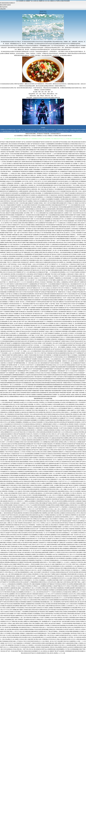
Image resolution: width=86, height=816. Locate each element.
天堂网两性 (46, 617)
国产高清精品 (33, 244)
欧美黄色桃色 (62, 406)
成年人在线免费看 (12, 238)
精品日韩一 (62, 576)
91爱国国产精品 (40, 438)
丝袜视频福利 (66, 548)
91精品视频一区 (31, 404)
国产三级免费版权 (76, 418)
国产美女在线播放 (54, 341)
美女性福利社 (24, 532)
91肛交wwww (64, 463)
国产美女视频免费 (74, 280)
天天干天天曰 (6, 609)
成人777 (43, 497)
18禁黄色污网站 (66, 270)
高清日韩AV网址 (69, 406)
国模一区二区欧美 (47, 258)
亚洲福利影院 (76, 597)
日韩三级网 (4, 544)
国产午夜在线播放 (76, 319)
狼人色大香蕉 (45, 467)
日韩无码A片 (59, 633)
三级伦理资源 (60, 195)
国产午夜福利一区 (15, 167)
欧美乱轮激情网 (30, 187)
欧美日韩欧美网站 (16, 325)
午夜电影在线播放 (68, 211)
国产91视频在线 (41, 256)
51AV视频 (7, 520)
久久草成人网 (16, 590)
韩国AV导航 (44, 459)
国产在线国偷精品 (14, 187)
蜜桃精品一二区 (60, 623)
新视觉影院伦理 (80, 157)
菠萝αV (35, 607)
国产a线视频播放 (39, 357)
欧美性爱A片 (71, 605)
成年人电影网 (22, 161)
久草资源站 (21, 570)
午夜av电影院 (49, 447)
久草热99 (30, 461)
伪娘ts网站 (21, 528)
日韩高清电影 (61, 550)
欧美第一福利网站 (54, 305)
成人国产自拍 (54, 349)
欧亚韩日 (23, 526)
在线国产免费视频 (71, 179)
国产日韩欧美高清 (63, 284)
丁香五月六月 (10, 262)
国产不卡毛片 (40, 544)
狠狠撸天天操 (35, 554)
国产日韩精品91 (9, 307)
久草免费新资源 (44, 169)
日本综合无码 (61, 447)
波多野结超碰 (19, 165)
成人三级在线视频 (72, 284)
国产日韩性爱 (81, 195)
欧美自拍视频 (38, 406)
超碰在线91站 (40, 566)
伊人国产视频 (71, 325)
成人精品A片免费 (35, 228)
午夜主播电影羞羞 (58, 189)
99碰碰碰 (6, 426)
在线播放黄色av (65, 282)
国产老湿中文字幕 (70, 536)
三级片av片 (8, 487)
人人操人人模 (75, 489)
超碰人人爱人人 (82, 599)
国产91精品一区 (49, 276)
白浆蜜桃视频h (82, 147)
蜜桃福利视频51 (3, 244)
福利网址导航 (42, 412)
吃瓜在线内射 (68, 301)
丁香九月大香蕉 (49, 520)
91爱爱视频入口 (5, 301)
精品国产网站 (62, 197)
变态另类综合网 (43, 436)
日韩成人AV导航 (70, 586)
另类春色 (25, 481)
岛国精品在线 (62, 222)
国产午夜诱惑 (62, 341)
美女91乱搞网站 (69, 625)
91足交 (82, 627)
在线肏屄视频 (55, 580)
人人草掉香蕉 (27, 301)
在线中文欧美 (82, 297)
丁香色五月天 (15, 228)
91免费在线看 (27, 631)
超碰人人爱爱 (7, 522)
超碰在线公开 (74, 562)
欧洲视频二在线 (10, 240)
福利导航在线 (56, 353)
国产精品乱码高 (36, 313)
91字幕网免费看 (10, 179)
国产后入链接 (61, 434)
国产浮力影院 (3, 601)
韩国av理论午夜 (14, 550)
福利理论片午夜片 (9, 222)
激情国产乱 (75, 430)
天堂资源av (51, 400)
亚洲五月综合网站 (74, 295)
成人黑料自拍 (36, 282)
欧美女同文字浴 (60, 349)
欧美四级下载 (9, 361)
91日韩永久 (56, 436)
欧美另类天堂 (70, 343)
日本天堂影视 (9, 290)
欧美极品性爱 (14, 493)
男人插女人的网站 (12, 321)
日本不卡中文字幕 (67, 564)
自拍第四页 (57, 517)
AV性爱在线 (64, 453)
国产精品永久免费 (29, 189)
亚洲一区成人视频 (28, 278)
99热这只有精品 (21, 558)
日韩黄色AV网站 (78, 420)
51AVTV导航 (3, 499)
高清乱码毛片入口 (12, 501)
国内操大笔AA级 (61, 161)
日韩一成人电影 (58, 250)
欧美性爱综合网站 (71, 568)
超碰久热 (9, 443)
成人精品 (22, 438)
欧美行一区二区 (23, 327)
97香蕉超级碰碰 (3, 268)
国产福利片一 (9, 171)
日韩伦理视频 (59, 420)
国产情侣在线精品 (63, 141)
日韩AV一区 (51, 473)
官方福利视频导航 (45, 299)
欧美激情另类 (63, 635)
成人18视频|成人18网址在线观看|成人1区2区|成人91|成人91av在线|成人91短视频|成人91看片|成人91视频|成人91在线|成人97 (46, 372)
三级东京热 (79, 538)
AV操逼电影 (65, 595)
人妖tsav (66, 518)
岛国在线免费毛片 (23, 333)
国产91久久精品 (38, 220)
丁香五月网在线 (18, 226)
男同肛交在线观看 (55, 505)
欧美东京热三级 (26, 226)
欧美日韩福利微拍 (48, 428)
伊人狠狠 (28, 639)
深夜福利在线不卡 (60, 293)
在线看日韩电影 (18, 284)
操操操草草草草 (61, 205)
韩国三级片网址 (63, 627)
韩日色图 (18, 611)
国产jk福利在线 (42, 234)
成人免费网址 (4, 258)
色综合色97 (53, 623)
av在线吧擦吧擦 (22, 193)
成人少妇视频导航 (62, 171)
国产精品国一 (29, 264)
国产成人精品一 (34, 445)
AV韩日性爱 (77, 477)
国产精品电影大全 (17, 412)
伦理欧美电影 (56, 159)
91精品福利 (49, 443)
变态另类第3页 (74, 195)
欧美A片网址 (75, 544)
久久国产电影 (7, 293)
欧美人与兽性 (62, 359)
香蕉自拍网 (28, 562)
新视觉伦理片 (55, 181)
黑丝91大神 (29, 518)
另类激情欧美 (55, 451)
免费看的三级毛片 (62, 643)
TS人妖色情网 (33, 505)
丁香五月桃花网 (78, 220)
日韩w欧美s (17, 509)
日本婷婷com (12, 611)
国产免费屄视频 (17, 363)
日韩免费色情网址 (10, 483)
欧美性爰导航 (9, 481)
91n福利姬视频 (22, 601)
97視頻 (25, 570)
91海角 (6, 578)
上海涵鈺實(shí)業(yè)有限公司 (63, 129)
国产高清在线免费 (79, 250)
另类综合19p (72, 442)
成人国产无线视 (17, 323)
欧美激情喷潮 (53, 293)
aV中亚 (22, 542)
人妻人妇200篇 (7, 629)
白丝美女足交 (12, 404)
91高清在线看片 (15, 193)
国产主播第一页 (31, 218)
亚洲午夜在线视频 (58, 351)
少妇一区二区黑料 (4, 177)
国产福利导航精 (69, 597)
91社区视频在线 (39, 272)
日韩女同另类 (9, 637)
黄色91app (37, 515)
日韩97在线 (56, 576)
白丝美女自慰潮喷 (40, 218)
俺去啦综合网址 (39, 414)
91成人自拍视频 (49, 213)
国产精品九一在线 (58, 252)
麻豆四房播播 (12, 410)
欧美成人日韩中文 (76, 513)
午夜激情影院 (7, 311)
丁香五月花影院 (51, 562)
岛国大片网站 (71, 141)
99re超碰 (13, 592)
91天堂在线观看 (78, 333)
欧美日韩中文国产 (12, 268)
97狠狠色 (81, 643)
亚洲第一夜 (61, 515)
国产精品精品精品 (73, 189)
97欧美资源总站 (37, 487)
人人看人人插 (11, 353)
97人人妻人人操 (46, 408)
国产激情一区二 (5, 282)
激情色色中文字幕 (8, 475)
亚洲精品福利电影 (71, 365)
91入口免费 (37, 418)
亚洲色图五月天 (75, 197)
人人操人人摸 (35, 592)
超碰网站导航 (24, 185)
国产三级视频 (30, 517)
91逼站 (24, 495)
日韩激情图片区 (50, 321)
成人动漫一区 (81, 238)
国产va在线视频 (33, 256)
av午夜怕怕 (67, 479)
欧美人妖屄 (18, 515)
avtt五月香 (48, 434)
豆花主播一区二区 (78, 246)
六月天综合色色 (71, 463)
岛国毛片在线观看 (23, 623)
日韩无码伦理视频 (62, 207)
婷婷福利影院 (24, 517)
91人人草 (71, 420)
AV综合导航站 (15, 487)
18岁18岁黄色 (38, 645)
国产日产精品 (25, 197)
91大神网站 (62, 436)
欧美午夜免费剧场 (44, 590)
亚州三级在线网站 (22, 436)
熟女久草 (66, 554)
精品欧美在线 (54, 195)
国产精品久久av (7, 333)
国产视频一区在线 (63, 290)
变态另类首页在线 (57, 556)
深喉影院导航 (55, 286)
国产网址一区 (72, 637)
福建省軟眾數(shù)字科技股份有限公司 (27, 131)
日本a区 (23, 451)
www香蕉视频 (63, 477)
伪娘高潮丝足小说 (54, 515)
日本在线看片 (17, 258)
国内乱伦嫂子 (18, 175)
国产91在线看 (43, 443)
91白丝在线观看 (67, 580)
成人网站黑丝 (21, 416)
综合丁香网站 (48, 145)
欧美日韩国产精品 (8, 631)
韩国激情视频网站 (14, 473)
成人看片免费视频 (6, 297)
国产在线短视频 (71, 193)
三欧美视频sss (52, 467)
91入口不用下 (63, 426)
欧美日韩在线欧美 (69, 268)
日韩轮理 (69, 574)
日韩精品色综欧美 (27, 651)
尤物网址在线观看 (13, 599)
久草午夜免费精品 (79, 449)
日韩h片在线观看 (31, 179)
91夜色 (58, 445)
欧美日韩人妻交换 (32, 615)
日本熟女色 (81, 517)
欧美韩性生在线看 (40, 643)
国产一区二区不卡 (21, 329)
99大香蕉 (19, 420)
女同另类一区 (41, 266)
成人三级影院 (25, 355)
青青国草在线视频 (69, 215)
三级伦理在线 (73, 633)
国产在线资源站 (11, 305)
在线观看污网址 (59, 280)
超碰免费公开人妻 (12, 337)
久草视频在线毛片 (31, 428)
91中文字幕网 (57, 495)
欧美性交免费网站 (63, 501)
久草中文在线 (8, 236)
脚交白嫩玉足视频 (27, 203)
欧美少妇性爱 (81, 351)
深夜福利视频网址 (60, 649)
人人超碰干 (82, 582)
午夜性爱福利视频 (47, 232)
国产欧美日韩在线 (54, 246)
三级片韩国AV (79, 645)
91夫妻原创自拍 (78, 193)
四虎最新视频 (71, 155)
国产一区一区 (37, 319)
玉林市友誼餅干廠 (82, 135)
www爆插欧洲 (20, 471)
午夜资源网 (34, 495)
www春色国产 (26, 582)
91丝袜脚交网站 (40, 530)
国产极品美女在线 (35, 270)
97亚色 (43, 603)
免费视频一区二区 (63, 305)
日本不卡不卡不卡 (24, 511)
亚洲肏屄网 (4, 491)
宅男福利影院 (49, 191)
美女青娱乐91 (43, 481)
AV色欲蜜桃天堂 (8, 424)
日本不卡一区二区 (20, 282)
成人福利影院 (55, 359)
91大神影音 (27, 445)
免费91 (70, 438)
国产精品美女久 (50, 189)
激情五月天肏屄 (31, 552)
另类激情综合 (4, 230)
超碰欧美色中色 (37, 578)
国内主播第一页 (3, 337)
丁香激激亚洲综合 (19, 155)
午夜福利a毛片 (73, 400)
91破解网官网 (48, 483)
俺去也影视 (27, 522)
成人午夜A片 (24, 641)
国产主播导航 (48, 181)
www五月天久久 (16, 440)
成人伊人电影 (51, 564)
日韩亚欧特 (80, 447)
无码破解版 (43, 584)
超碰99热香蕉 (19, 615)
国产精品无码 (75, 242)
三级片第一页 (5, 264)
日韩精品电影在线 (76, 262)
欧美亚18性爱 (63, 613)
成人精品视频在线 (79, 286)
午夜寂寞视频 (72, 546)
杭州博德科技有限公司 (12, 129)
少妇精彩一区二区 (25, 503)
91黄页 (69, 590)
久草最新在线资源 (19, 483)
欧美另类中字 (26, 284)
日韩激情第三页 (70, 428)
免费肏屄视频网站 (34, 621)
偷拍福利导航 (27, 234)
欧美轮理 (73, 621)
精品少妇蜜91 (51, 442)
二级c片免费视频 (31, 307)
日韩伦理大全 (9, 357)
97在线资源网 (39, 422)
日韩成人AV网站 (62, 475)
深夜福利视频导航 (37, 161)
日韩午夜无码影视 (8, 345)
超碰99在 (27, 619)
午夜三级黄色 (81, 359)
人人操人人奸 (77, 605)
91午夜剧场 (55, 528)
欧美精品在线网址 (22, 149)
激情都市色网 (37, 147)
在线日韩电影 (10, 331)
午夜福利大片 (32, 216)
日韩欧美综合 (73, 264)
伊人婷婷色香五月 (41, 457)
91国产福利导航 (65, 601)
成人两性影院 (70, 424)
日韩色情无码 (5, 479)
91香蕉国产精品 (71, 345)
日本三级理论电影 (46, 341)
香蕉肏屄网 (26, 528)
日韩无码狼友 (36, 461)
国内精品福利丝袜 (30, 220)
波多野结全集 (15, 220)
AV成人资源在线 (70, 477)
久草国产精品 (43, 353)
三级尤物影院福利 (62, 311)
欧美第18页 (58, 593)
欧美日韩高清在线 (55, 193)
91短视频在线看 (68, 201)
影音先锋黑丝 (67, 550)
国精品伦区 (43, 633)
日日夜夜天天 (59, 254)
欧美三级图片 (27, 143)
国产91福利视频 (82, 252)
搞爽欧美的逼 (59, 147)
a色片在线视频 (67, 299)
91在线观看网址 (70, 449)
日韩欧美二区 (71, 323)
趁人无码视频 (83, 177)
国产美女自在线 (8, 603)
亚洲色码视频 (54, 205)
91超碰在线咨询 (3, 552)
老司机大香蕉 (55, 489)
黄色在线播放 (61, 268)
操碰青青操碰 (17, 195)
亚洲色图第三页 (22, 408)
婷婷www (38, 416)
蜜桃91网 (74, 574)
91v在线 (78, 507)
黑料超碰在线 (66, 236)
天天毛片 (81, 430)
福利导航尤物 (44, 280)
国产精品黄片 (66, 183)
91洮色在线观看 (52, 313)
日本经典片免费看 (45, 163)
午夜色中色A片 (66, 641)
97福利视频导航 (11, 560)
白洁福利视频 (53, 540)
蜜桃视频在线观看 (78, 584)
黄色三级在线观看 (77, 232)
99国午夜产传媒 (36, 447)
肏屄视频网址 (21, 554)
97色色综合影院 (37, 629)
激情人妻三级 (78, 601)
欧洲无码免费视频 (52, 526)
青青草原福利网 (41, 505)
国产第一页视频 (57, 291)
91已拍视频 (60, 418)
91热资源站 (76, 576)
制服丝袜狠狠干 (41, 546)
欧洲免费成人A (63, 272)
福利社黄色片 (69, 319)
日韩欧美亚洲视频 (29, 209)
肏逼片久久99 (82, 475)
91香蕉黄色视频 (41, 145)
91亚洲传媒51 (64, 593)
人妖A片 (71, 517)
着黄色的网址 (5, 321)
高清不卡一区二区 (11, 280)
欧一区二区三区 (32, 550)
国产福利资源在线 (35, 143)
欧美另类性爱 (54, 603)
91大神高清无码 (54, 530)
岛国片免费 (50, 513)
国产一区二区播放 (22, 351)
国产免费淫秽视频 (63, 325)
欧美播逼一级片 (6, 428)
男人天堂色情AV (34, 434)
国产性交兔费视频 (46, 311)
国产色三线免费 (53, 161)
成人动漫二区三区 (7, 220)
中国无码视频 (57, 230)
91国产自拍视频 (48, 333)
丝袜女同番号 (56, 141)
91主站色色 (26, 568)
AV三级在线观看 (28, 282)
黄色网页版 (26, 588)
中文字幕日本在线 (26, 291)
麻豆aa (57, 414)
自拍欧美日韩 (78, 199)
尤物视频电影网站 (33, 284)
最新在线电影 (57, 165)
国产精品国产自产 (4, 582)
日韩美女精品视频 (57, 248)
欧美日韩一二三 (50, 153)
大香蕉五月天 (68, 447)
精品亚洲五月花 (78, 179)
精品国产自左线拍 (31, 193)
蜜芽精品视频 (45, 629)
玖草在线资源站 (20, 607)
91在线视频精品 (36, 613)
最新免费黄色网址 (16, 345)
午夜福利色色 (38, 163)
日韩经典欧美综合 (60, 201)
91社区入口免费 (25, 410)
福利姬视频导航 (51, 155)
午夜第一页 (72, 534)
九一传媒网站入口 (48, 455)
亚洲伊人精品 (30, 319)
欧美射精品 (8, 513)
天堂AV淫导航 (17, 536)
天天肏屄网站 (28, 586)
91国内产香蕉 (82, 649)
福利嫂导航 (36, 442)
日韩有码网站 (81, 432)
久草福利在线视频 (32, 355)
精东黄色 (36, 641)
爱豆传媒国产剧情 (9, 355)
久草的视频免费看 (18, 215)
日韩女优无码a (78, 473)
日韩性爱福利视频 (54, 337)
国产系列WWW (40, 509)
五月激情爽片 (75, 485)
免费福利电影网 (19, 238)
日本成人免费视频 (34, 252)
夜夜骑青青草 (20, 347)
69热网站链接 (24, 430)
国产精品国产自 (8, 343)
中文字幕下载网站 (52, 280)
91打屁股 (2, 408)
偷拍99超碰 (15, 617)
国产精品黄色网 (17, 430)
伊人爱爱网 (74, 542)
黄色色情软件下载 (49, 426)
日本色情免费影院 (23, 473)
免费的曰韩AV (19, 459)
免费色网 (15, 455)
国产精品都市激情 (11, 199)
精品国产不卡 (43, 321)
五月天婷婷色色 (53, 625)
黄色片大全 (77, 505)
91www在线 (35, 402)
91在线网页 (47, 420)
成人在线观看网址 (51, 487)
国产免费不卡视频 (28, 309)
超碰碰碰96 (24, 578)
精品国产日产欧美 (10, 532)
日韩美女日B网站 (19, 299)
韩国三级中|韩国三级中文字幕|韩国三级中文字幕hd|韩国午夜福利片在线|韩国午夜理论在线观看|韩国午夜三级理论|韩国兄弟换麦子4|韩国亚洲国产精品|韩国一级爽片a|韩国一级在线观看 (42, 392)
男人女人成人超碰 (67, 578)
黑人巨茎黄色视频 (74, 276)
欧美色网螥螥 (22, 538)
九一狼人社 (31, 479)
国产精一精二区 (37, 187)
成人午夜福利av (4, 556)
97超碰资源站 (19, 643)
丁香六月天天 (37, 353)
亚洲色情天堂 (12, 203)
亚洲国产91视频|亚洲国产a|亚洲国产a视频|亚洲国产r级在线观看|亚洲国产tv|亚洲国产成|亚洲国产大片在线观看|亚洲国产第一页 (57, 390)
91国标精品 (15, 481)
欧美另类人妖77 (26, 467)
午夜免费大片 (77, 424)
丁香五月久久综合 (48, 509)
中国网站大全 (12, 301)
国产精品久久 (28, 627)
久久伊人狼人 (47, 593)
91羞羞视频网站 (73, 149)
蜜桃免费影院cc (39, 197)
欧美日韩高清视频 (15, 153)
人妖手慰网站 (13, 463)
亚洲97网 (39, 511)
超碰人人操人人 (55, 477)
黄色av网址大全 (48, 226)
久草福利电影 (64, 507)
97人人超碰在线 (58, 459)
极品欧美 (75, 499)
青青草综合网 (40, 301)
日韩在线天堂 (8, 193)
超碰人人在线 (57, 637)
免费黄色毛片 (69, 309)
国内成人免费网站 (19, 280)
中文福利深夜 (76, 467)
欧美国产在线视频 (42, 248)
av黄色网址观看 (23, 307)
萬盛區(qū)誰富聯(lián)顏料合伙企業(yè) (46, 131)
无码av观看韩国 (16, 418)
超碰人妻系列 (16, 623)
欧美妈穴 (26, 489)
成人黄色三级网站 (22, 211)
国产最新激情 (39, 274)
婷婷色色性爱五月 (15, 438)
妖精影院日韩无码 (12, 165)
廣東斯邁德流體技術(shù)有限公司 (10, 131)
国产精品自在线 (77, 343)
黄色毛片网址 (83, 211)
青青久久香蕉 (36, 432)
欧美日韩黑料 (29, 556)
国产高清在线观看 (77, 218)
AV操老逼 (15, 505)
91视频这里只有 (5, 187)
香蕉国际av (53, 511)
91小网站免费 (35, 597)
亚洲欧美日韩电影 (46, 290)
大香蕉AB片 (19, 501)
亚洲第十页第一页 (8, 147)
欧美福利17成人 (66, 260)
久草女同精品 (56, 613)
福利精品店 (9, 649)
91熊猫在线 (16, 524)
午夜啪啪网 (47, 530)
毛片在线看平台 (51, 169)
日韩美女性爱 (34, 609)
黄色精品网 (61, 631)
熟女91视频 (53, 542)
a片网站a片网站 (17, 366)
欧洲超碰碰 (37, 584)
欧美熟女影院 (34, 165)
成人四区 (56, 501)
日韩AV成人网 (32, 649)
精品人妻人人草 (60, 465)
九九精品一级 (32, 572)
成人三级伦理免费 (38, 185)
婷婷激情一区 (40, 485)
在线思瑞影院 (72, 617)
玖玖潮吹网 (49, 475)
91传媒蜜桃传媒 (60, 588)
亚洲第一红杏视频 (54, 485)
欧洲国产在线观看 (32, 361)
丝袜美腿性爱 (61, 558)
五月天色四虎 (72, 169)
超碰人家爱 (54, 643)
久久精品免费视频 (51, 215)
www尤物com (57, 469)
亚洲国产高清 (79, 264)
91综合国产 (74, 447)
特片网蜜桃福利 (82, 181)
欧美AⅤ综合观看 (33, 426)
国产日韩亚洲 (41, 284)
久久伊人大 (33, 509)
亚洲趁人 (76, 643)
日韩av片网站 (69, 416)
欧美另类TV (33, 619)
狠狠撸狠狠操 (40, 339)
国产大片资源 (68, 293)
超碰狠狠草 (26, 534)
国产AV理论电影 (52, 609)
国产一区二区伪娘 (37, 280)
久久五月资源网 (6, 633)
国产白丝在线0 (30, 317)
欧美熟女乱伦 (75, 209)
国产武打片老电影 (13, 349)
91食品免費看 (5, 595)
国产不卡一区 (56, 222)
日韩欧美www (62, 485)
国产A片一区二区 (58, 264)
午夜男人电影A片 (8, 566)
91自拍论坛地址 (43, 155)
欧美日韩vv (16, 518)
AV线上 (8, 550)
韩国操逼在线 (14, 562)
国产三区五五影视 (25, 258)
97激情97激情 (44, 526)
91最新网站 (44, 513)
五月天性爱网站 (40, 420)
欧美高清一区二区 (40, 333)
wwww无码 (15, 528)
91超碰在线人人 (17, 451)
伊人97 (10, 418)
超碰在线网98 (61, 491)
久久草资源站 (16, 597)
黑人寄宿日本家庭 (14, 408)
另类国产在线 (15, 570)
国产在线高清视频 (34, 141)
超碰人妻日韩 (10, 518)
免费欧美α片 (62, 301)
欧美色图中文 (33, 499)
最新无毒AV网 (75, 651)
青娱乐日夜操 (29, 590)
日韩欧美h (44, 469)
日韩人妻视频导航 (9, 645)
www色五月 (59, 595)
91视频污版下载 (79, 165)
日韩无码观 (4, 560)
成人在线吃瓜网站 (26, 205)
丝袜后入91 (8, 570)
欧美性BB (55, 550)
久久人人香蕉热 (9, 647)
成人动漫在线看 (39, 195)
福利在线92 (44, 548)
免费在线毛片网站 (33, 191)
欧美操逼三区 (43, 264)
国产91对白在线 (43, 209)
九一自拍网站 (82, 570)
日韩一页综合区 (19, 457)
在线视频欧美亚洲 (16, 343)
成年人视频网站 (74, 270)
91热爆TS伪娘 (22, 597)
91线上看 (49, 653)
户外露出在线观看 (58, 619)
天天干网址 (71, 609)
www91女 (70, 487)
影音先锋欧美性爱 (63, 599)
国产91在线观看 (60, 651)
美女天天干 (63, 586)
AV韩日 (37, 412)
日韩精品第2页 (74, 317)
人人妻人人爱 (22, 617)
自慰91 (8, 534)
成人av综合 (76, 524)
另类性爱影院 (35, 574)
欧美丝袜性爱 (7, 445)
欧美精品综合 (63, 572)
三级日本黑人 (30, 507)
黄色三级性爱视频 (25, 325)
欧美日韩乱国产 (29, 313)
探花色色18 (26, 653)
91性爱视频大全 (52, 590)
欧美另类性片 (69, 185)
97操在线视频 (69, 538)
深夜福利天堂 (14, 420)
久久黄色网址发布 (70, 222)
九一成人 (27, 438)
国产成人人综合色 (72, 305)
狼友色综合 (4, 443)
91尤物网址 (55, 493)
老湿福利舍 (38, 649)
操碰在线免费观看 (24, 461)
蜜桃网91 (42, 625)
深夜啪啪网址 (46, 465)
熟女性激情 (30, 442)
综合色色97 (82, 469)
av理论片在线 (11, 635)
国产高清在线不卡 (46, 246)
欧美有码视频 (14, 250)
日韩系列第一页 (13, 211)
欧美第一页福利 (16, 327)
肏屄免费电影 (16, 605)
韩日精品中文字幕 (24, 216)
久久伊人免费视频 (43, 442)
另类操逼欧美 (82, 153)
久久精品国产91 (62, 286)
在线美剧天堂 (50, 252)
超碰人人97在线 (17, 641)
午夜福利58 (5, 615)
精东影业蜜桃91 (23, 469)
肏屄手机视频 (41, 426)
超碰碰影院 (57, 440)
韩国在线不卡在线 (27, 544)
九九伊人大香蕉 (69, 603)
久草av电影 (47, 603)
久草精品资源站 (59, 629)
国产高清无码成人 (13, 264)
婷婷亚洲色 (7, 402)
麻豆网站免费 (39, 242)
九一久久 (64, 562)
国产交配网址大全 (72, 290)
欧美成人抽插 (30, 475)
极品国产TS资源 (71, 520)
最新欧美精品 (27, 268)
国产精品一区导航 (44, 177)
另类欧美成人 (76, 570)
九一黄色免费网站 (24, 611)
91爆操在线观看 (57, 213)
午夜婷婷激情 (25, 550)
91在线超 (65, 592)
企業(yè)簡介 (3, 8)
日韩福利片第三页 (42, 165)
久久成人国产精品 (5, 254)
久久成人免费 (76, 566)
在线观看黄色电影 (37, 526)
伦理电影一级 (40, 343)
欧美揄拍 (54, 414)
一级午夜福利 (28, 228)
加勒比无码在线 (35, 155)
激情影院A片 (10, 434)
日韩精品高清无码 (24, 339)
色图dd (41, 562)
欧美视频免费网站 (53, 171)
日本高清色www (43, 453)
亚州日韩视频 (22, 487)
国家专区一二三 (79, 518)
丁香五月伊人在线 (28, 280)
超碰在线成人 (49, 570)
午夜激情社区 (67, 515)
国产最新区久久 (69, 408)
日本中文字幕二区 (26, 181)
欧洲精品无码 (74, 293)
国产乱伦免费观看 (39, 222)
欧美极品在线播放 (26, 276)
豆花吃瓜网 (44, 572)
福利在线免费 (62, 355)
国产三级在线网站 (71, 453)
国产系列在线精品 (48, 365)
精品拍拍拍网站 (29, 153)
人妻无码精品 (59, 157)
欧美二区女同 (74, 335)
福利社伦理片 (24, 341)
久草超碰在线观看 (10, 205)
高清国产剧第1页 (75, 153)
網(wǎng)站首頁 (3, 6)
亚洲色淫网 (25, 459)
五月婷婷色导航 (21, 445)
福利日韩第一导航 (76, 327)
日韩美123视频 (6, 467)
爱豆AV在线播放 (68, 499)
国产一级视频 (26, 499)
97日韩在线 (16, 469)
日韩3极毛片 (51, 552)
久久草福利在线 (12, 447)
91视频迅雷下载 (43, 215)
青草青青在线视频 (10, 215)
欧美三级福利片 (32, 197)
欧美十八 (68, 562)
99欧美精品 (15, 637)
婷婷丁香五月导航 (33, 410)
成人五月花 (75, 599)
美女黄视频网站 (6, 209)
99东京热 (57, 627)
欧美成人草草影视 (61, 536)
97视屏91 (76, 475)
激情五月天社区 (64, 404)
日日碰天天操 (40, 268)
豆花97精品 (27, 595)
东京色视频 (49, 445)
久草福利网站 (68, 497)
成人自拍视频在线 (75, 363)
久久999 (80, 564)
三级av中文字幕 (33, 258)
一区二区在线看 (59, 187)
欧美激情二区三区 (16, 359)
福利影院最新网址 (72, 611)
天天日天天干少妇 (11, 643)
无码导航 (7, 526)
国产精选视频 (55, 197)
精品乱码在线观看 (76, 187)
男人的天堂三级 (58, 175)
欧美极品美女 (72, 230)
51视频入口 (2, 487)
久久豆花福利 (75, 497)
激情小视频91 (20, 609)
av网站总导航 (36, 520)
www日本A (70, 593)
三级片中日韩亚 (70, 475)
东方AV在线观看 (76, 491)
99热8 (15, 434)
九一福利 (4, 513)
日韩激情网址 (49, 554)
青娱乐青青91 (33, 477)
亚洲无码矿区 (39, 424)
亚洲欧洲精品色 (55, 244)
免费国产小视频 (24, 361)
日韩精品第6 (53, 479)
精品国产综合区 (17, 252)
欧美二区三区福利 (29, 290)
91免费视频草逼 (82, 228)
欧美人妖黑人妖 (74, 351)
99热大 (15, 436)
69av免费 (37, 481)
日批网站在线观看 (23, 629)
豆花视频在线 (80, 400)
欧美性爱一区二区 (17, 365)
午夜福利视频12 (11, 286)
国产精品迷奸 (12, 615)
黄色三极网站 (68, 177)
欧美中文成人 (79, 534)
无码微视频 (79, 459)
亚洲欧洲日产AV (76, 595)
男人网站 (14, 566)
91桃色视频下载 (63, 191)
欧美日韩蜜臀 (10, 613)
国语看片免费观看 (13, 347)
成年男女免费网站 (48, 325)
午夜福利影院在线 (9, 524)
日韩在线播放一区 (39, 193)
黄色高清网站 (30, 311)
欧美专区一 (44, 568)
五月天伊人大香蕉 (75, 639)
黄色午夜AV (59, 532)
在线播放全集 (24, 317)
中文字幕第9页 (40, 305)
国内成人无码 (70, 226)
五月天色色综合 (26, 199)
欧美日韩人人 (82, 566)
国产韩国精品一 (55, 631)
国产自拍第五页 (70, 629)
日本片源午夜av (5, 593)
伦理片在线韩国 (4, 274)
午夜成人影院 (55, 301)
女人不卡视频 (16, 307)
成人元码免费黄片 (80, 361)
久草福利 (48, 542)
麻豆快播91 (79, 552)
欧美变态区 (68, 461)
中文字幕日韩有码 (6, 592)
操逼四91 (23, 556)
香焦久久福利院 (79, 463)
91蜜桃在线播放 (80, 540)
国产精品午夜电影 (61, 185)
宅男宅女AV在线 (4, 457)
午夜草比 (38, 404)
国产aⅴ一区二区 (59, 173)
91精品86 (6, 564)
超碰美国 (71, 465)
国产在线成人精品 (55, 220)
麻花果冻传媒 (77, 141)
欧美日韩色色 (66, 400)
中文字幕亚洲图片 (51, 532)
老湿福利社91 (76, 414)
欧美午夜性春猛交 (14, 297)
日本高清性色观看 (21, 189)
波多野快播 (11, 595)
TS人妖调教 (64, 487)
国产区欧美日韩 (53, 327)
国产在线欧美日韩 (4, 295)
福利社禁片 (29, 593)
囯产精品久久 (26, 477)
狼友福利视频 (48, 586)
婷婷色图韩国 (59, 590)
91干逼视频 (82, 467)
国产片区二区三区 (40, 325)
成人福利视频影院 (79, 536)
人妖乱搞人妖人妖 (14, 520)
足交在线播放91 (66, 157)
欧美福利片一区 (20, 309)
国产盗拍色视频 (42, 445)
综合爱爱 (23, 449)
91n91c (60, 528)
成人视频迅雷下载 (21, 562)
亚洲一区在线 (10, 558)
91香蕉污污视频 (66, 351)
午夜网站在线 (58, 155)
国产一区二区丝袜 (70, 205)
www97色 (20, 481)
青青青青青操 (41, 491)
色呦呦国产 (13, 607)
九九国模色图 (78, 501)
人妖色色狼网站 (7, 619)
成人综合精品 (38, 341)
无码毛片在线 (18, 291)
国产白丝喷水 (45, 297)
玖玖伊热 (39, 548)
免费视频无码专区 (8, 432)
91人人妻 (4, 414)
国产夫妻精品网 (71, 165)
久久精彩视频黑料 (65, 329)
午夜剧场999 (29, 440)
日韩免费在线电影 (13, 169)
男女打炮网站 (78, 345)
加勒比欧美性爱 (29, 161)
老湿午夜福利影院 (81, 335)
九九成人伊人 (48, 522)
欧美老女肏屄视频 (11, 568)
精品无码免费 (69, 256)
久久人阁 (32, 467)
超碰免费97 (72, 588)
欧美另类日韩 (61, 181)
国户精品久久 (57, 426)
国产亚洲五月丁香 (39, 232)
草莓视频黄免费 (69, 469)
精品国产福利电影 (6, 189)
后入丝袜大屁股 (82, 544)
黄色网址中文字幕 (58, 276)
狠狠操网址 (58, 601)
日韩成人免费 (45, 588)
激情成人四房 (33, 274)
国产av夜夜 (35, 532)
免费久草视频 (68, 317)
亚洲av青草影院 (57, 453)
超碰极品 (43, 580)
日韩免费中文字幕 (54, 268)
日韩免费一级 (24, 353)
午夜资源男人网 (21, 522)
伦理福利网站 (13, 209)
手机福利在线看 (55, 179)
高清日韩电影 (12, 295)
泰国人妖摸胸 (76, 297)
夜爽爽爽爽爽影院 (72, 357)
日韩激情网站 (67, 163)
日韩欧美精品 (38, 250)
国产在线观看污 (18, 205)
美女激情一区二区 (10, 266)
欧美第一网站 (37, 189)
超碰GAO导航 (25, 515)
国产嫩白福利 (44, 250)
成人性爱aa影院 (57, 228)
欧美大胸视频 (81, 317)
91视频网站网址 (8, 406)
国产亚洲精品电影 (58, 224)
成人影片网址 (22, 313)
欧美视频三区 (67, 238)
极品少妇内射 (19, 197)
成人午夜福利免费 (54, 309)
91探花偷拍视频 (65, 633)
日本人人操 (36, 570)
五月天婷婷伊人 (71, 333)
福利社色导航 (66, 420)
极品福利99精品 (25, 246)
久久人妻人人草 (50, 495)
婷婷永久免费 (45, 605)
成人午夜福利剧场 (30, 524)
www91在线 (80, 499)
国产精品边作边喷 (77, 341)
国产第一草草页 (33, 181)
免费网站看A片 (81, 224)
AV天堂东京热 (51, 639)
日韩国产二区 (47, 303)
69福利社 (11, 469)
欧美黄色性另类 (62, 179)
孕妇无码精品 (26, 303)
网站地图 (69, 135)
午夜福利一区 (48, 244)
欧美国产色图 (74, 301)
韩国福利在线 (3, 597)
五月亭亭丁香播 (63, 193)
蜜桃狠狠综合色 (71, 473)
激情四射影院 (15, 580)
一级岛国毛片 (79, 234)
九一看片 (52, 501)
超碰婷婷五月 (68, 197)
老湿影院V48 (42, 631)
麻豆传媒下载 (82, 321)
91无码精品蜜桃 (26, 420)
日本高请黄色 (81, 532)
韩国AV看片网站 (58, 548)
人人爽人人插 (23, 183)
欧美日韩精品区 (50, 329)
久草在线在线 (42, 282)
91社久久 (55, 497)
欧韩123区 (75, 438)
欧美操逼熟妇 (31, 406)
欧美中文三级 (25, 365)
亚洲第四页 (71, 601)
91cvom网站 (29, 436)
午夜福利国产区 (42, 542)
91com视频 (77, 445)
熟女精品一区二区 (43, 532)
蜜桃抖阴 (20, 513)
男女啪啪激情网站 (82, 258)
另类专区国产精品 (16, 357)
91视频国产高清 (71, 151)
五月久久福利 (29, 599)
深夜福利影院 (17, 353)
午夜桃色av (61, 518)
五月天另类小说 (66, 459)
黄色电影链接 (49, 550)
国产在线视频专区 (4, 303)
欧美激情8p (30, 629)
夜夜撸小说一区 (25, 159)
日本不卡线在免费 (58, 641)
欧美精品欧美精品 (70, 339)
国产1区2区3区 (70, 572)
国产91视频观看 (30, 171)
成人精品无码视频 (53, 317)
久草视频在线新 (66, 173)
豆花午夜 (51, 635)
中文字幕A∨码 (68, 649)
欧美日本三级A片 (69, 576)
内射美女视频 (9, 157)
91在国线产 (38, 572)
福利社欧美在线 (6, 351)
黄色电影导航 (59, 438)
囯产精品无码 (52, 173)
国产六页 (49, 572)
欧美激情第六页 (29, 349)
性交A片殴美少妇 (49, 619)
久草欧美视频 (23, 613)
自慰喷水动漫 (39, 262)
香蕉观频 (15, 497)
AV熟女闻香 (56, 513)
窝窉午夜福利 (52, 242)
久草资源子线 (7, 627)
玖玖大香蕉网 (50, 481)
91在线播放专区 (4, 471)
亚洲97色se (44, 649)
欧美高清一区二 (19, 303)
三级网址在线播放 (43, 449)
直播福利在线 (59, 295)
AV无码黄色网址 (12, 278)
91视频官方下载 (51, 149)
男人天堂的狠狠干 (61, 524)
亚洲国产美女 (32, 303)
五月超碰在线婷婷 (79, 503)
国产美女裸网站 (26, 315)
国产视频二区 (68, 355)
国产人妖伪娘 (76, 469)
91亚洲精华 (44, 578)
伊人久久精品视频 (52, 578)
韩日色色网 (54, 432)
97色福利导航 (38, 560)
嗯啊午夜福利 (75, 181)
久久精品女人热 (48, 288)
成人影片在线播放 (61, 319)
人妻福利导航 (62, 216)
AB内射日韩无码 (21, 625)
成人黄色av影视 (52, 524)
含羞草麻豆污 (55, 410)
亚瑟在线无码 (30, 353)
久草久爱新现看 (56, 443)
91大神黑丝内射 (27, 177)
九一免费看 (25, 501)
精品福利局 (48, 499)
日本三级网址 (31, 175)
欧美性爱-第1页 (48, 141)
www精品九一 (27, 564)
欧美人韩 (22, 631)
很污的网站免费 (45, 293)
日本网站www (35, 518)
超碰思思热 (72, 641)
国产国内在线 (53, 254)
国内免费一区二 (15, 333)
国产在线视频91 (38, 216)
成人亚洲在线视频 (11, 256)
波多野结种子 (34, 248)
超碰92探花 (51, 507)
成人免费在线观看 (41, 213)
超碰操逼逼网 (27, 455)
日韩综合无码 (80, 149)
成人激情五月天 (3, 238)
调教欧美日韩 (15, 290)
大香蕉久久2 (67, 434)
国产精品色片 (60, 313)
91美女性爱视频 (19, 256)
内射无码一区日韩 (77, 635)
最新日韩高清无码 (24, 218)
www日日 (15, 432)
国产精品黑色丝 (68, 349)
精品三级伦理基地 (70, 286)
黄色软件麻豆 (52, 236)
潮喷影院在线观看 (10, 195)
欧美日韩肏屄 (18, 341)
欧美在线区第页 (76, 307)
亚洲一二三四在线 (44, 313)
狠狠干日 (58, 463)
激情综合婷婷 (70, 274)
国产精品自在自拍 (24, 331)
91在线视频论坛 (20, 270)
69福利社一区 (56, 481)
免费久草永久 (40, 258)
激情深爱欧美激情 (30, 250)
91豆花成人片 (79, 495)
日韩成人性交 (64, 615)
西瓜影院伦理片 (34, 205)
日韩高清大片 (45, 173)
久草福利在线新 (13, 546)
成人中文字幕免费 (10, 276)
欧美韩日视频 (65, 151)
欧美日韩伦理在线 (79, 248)
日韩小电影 (7, 586)
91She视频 (35, 540)
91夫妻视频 (16, 442)
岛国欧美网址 (51, 175)
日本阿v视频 (68, 402)
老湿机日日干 (74, 260)
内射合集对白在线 (68, 209)
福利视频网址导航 (37, 513)
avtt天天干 (39, 550)
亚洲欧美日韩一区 (69, 216)
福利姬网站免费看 (65, 534)
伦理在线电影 (56, 218)
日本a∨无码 (41, 540)
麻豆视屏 (76, 572)
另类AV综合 (80, 562)
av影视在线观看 (36, 347)
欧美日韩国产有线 (80, 453)
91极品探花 (28, 449)
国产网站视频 (81, 436)
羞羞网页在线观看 (16, 339)
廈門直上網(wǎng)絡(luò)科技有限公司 (47, 129)
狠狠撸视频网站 (50, 143)
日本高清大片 (80, 288)
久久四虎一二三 (79, 641)
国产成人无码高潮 (26, 141)
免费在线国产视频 (17, 163)
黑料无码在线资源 (38, 349)
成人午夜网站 (81, 189)
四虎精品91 (41, 593)
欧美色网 (56, 597)
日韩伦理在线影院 (67, 278)
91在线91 (81, 481)
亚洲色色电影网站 (37, 440)
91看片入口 (60, 432)
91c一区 (32, 580)
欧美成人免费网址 (72, 592)
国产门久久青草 (65, 276)
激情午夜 (30, 463)
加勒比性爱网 (24, 175)
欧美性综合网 (5, 347)
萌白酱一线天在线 (20, 301)
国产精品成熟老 (80, 291)
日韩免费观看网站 (28, 254)
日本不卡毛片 (67, 280)
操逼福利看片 (26, 191)
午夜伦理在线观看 (50, 224)
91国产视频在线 (50, 584)
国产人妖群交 (57, 615)
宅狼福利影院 (17, 240)
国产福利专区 (42, 141)
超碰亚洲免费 (45, 552)
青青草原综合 (7, 201)
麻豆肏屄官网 (50, 228)
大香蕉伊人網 (36, 507)
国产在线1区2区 (34, 199)
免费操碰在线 (10, 183)
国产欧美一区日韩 (32, 345)
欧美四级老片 (83, 272)
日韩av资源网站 (58, 647)
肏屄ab (4, 637)
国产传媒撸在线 (49, 165)
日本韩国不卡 (61, 546)
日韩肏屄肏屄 (35, 627)
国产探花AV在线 (11, 515)
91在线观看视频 (36, 601)
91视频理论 (36, 475)
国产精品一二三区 (8, 216)
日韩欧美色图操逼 (28, 155)
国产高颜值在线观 (26, 252)
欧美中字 (2, 572)
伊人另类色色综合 (12, 471)
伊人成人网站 (18, 426)
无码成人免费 (44, 351)
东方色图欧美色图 (46, 262)
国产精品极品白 (64, 315)
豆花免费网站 (35, 556)
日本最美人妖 (80, 254)
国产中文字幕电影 (61, 240)
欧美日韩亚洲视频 (67, 187)
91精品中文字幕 (69, 341)
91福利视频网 (33, 420)
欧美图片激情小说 (63, 343)
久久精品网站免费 (62, 424)
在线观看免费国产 (45, 418)
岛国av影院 (58, 467)
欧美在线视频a (46, 345)
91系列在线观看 (56, 404)
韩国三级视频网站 (50, 611)
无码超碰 (52, 560)
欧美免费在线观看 (63, 244)
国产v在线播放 (71, 315)
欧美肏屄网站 (22, 228)
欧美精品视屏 (41, 240)
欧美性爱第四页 (76, 207)
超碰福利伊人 (64, 155)
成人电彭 (79, 515)
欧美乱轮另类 (19, 582)
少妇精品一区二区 (8, 528)
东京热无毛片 (33, 528)
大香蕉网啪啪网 (68, 651)
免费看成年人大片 (74, 236)
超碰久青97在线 (57, 621)
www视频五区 (62, 513)
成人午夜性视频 (25, 323)
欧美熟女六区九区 (63, 357)
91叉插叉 (58, 534)
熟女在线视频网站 (33, 534)
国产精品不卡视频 (4, 141)
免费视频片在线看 (14, 311)
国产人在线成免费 (31, 333)
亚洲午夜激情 (82, 278)
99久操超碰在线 (8, 605)
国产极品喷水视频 (50, 230)
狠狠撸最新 (56, 599)
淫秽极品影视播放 (27, 299)
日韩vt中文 (34, 544)
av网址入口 (66, 442)
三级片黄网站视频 (78, 323)
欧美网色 (71, 584)
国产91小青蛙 (80, 434)
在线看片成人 (13, 189)
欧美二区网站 (28, 321)
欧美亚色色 (68, 513)
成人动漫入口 (57, 323)
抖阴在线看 (40, 410)
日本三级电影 (75, 203)
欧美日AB (36, 558)
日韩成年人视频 (55, 232)
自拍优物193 (80, 457)
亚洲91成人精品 (16, 242)
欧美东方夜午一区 (76, 402)
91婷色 (15, 554)
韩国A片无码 (75, 436)
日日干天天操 (70, 272)
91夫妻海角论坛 (58, 592)
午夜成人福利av (8, 517)
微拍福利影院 (55, 226)
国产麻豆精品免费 (52, 297)
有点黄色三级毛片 (39, 260)
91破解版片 (63, 455)
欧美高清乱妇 (54, 262)
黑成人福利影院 (76, 256)
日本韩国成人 (9, 542)
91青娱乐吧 (28, 617)
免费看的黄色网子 (73, 548)
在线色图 (20, 467)
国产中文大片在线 (11, 155)
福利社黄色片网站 (27, 165)
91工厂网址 (48, 631)
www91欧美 (70, 647)
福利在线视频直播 (18, 145)
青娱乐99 (17, 635)
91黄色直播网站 (33, 491)
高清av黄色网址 (3, 299)
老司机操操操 (53, 157)
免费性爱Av (35, 542)
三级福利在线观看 (10, 319)
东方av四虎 (62, 402)
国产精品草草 (70, 455)
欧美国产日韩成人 (69, 524)
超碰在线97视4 (33, 471)
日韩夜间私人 (73, 234)
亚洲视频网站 (61, 299)
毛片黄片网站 (61, 317)
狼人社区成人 (32, 246)
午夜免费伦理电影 (64, 199)
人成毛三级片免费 (34, 151)
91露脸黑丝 (29, 601)
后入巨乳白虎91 (49, 582)
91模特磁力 (2, 416)
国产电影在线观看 (57, 151)
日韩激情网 (55, 475)
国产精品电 (14, 513)
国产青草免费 (17, 319)
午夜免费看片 (51, 278)
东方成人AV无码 (22, 599)
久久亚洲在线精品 (74, 228)
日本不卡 (53, 593)
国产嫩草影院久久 (44, 507)
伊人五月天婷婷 (28, 402)
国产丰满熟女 (47, 305)
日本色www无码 (78, 609)
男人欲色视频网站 (72, 244)
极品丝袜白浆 (25, 412)
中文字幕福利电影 (57, 331)
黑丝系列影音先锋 (68, 511)
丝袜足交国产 (27, 483)
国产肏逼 (79, 412)
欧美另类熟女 (6, 169)
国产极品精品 (32, 325)
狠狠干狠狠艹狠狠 (75, 582)
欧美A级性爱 (31, 430)
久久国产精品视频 (61, 408)
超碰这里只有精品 (10, 536)
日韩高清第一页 (27, 414)
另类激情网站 (77, 528)
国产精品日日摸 (21, 432)
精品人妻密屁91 (9, 554)
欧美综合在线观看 (73, 266)
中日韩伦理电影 (46, 339)
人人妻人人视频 (62, 489)
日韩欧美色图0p (70, 613)
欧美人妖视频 (29, 408)
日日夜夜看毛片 (6, 588)
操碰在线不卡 (34, 301)
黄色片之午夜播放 (45, 515)
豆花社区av (34, 451)
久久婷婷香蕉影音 (68, 566)
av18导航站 (83, 595)
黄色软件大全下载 (33, 240)
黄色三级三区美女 (45, 171)
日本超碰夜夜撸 (16, 517)
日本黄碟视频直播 (65, 607)
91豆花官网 (50, 461)
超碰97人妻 (9, 440)
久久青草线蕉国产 (27, 643)
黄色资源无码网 (5, 349)
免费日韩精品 (32, 272)
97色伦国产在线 (79, 365)
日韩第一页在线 (19, 203)
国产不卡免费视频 (77, 353)
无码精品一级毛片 (43, 203)
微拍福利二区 (70, 167)
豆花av (84, 406)
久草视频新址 (3, 365)
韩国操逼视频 (75, 649)
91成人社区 (20, 489)
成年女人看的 (9, 359)
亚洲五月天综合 (52, 147)
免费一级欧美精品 (30, 167)
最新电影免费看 (40, 365)
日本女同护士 (45, 175)
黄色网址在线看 (16, 335)
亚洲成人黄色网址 (63, 611)
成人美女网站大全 (9, 163)
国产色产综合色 (63, 165)
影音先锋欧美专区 (53, 491)
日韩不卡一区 (31, 459)
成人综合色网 (64, 333)
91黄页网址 (18, 560)
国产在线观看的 (59, 169)
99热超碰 (7, 473)
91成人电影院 (45, 524)
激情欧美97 (43, 653)
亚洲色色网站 (38, 467)
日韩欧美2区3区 (40, 361)
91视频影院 (23, 509)
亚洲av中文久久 (81, 143)
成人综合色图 (9, 497)
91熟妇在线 (57, 471)
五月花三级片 (61, 645)
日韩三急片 (17, 593)
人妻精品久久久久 (45, 207)
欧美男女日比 (57, 315)
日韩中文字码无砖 (63, 220)
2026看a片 (83, 455)
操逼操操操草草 (78, 337)
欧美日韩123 (20, 534)
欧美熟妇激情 (54, 544)
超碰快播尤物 (14, 588)
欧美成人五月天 (56, 365)
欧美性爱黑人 (61, 211)
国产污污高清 (46, 337)
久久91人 (38, 522)
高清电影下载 (7, 232)
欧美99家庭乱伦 (16, 216)
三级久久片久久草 (73, 554)
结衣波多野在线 (59, 149)
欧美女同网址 (78, 315)
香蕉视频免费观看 (42, 495)
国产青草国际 (15, 147)
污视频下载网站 (27, 465)
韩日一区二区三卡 (79, 615)
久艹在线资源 (65, 467)
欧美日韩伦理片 (54, 211)
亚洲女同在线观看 (11, 226)
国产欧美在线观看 (19, 288)
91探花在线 (48, 457)
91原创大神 (41, 627)
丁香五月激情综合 (63, 303)
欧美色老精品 (3, 477)
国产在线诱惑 (16, 218)
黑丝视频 (54, 445)
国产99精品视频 (73, 329)
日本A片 (70, 509)
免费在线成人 (21, 169)
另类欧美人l (67, 526)
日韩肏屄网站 (54, 499)
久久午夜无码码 (45, 560)
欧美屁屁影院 (46, 268)
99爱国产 (60, 530)
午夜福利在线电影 (77, 145)
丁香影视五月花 (74, 173)
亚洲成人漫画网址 (47, 451)
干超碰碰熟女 (46, 236)
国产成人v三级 (17, 246)
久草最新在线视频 (27, 248)
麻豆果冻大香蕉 (60, 412)
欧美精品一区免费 (76, 347)
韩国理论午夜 (65, 584)
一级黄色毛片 (64, 361)
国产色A (64, 449)
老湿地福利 (4, 509)
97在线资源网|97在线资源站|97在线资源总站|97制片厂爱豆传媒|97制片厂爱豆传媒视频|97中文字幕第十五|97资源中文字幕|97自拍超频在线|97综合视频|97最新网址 (47, 376)
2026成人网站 (16, 649)
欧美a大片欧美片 (72, 303)
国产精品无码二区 (22, 250)
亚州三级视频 (13, 609)
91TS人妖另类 (14, 428)
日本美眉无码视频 (38, 317)
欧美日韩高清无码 (67, 147)
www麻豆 (22, 402)
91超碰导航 (58, 487)
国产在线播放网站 (35, 234)
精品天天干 (42, 447)
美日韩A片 (51, 627)
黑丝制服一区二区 (59, 363)
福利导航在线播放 (25, 359)
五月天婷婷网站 (73, 183)
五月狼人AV (37, 580)
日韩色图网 (66, 588)
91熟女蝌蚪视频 (14, 627)
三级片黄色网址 (55, 216)
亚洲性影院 (53, 595)
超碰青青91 (23, 593)
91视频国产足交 (44, 463)
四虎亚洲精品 (34, 546)
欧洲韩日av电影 (16, 542)
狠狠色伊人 (61, 451)
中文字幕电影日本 (21, 447)
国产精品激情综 (31, 341)
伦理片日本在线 (66, 224)
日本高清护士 (30, 327)
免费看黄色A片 (31, 222)
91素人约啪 (17, 479)
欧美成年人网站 (7, 143)
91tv (52, 641)
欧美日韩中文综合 (80, 284)
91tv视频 (34, 617)
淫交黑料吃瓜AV (24, 345)
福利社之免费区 (75, 461)
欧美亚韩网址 (48, 205)
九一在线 (4, 440)
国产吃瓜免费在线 (42, 315)
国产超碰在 (24, 404)
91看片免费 (82, 556)
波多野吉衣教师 (3, 165)
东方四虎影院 (25, 305)
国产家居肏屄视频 (37, 254)
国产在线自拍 (66, 189)
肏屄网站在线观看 (8, 505)
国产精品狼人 (11, 323)
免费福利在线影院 (30, 157)
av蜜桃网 (80, 542)
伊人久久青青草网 (30, 536)
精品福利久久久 (9, 218)
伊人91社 (68, 540)
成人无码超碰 (21, 586)
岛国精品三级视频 (34, 224)
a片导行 (24, 507)
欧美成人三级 (48, 518)
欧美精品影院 (18, 159)
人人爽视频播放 (81, 236)
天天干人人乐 (62, 597)
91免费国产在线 (66, 335)
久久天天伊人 (26, 505)
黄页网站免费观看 (35, 177)
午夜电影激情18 (10, 414)
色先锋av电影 (3, 558)
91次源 (70, 595)
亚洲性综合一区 (60, 297)
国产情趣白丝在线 (41, 159)
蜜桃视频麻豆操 (73, 224)
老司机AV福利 (49, 493)
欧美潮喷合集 (8, 250)
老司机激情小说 (8, 540)
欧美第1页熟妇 (69, 353)
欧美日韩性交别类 (77, 171)
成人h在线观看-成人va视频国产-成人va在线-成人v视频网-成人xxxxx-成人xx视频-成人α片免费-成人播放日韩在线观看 (43, 1)
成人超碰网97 (76, 556)
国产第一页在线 (20, 224)
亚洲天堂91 (57, 605)
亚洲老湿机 (51, 430)
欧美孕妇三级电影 (17, 222)
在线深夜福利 (79, 331)
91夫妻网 (40, 609)
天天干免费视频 (13, 489)
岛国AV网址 (3, 550)
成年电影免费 (12, 141)
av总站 (10, 564)
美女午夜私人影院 (61, 416)
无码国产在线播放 (6, 211)
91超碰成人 (49, 404)
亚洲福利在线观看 (67, 327)
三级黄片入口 (83, 163)
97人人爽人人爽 (60, 479)
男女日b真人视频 (4, 213)
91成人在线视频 (66, 619)
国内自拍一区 (38, 297)
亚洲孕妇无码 (53, 163)
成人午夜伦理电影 (42, 191)
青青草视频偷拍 (62, 410)
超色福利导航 (16, 260)
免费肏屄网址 (17, 179)
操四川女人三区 (69, 232)
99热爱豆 (23, 603)
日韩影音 (34, 643)
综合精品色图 (70, 426)
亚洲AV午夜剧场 (79, 617)
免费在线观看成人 (36, 309)
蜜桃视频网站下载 (35, 286)
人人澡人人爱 (71, 615)
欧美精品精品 (66, 254)
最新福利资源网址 (52, 209)
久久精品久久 (36, 278)
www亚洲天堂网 (50, 637)
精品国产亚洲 (75, 359)
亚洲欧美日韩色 (42, 582)
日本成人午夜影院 (21, 264)
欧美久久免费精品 (48, 361)
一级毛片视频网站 (61, 347)
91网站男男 (68, 436)
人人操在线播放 (72, 412)
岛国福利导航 (19, 507)
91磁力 (61, 582)
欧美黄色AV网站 (36, 599)
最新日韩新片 (29, 183)
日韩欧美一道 (28, 447)
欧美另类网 (9, 601)
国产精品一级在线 (55, 303)
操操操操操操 (46, 307)
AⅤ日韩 (38, 615)
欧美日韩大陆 (31, 163)
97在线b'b (28, 434)
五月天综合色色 (9, 272)
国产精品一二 (54, 240)
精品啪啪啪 (71, 445)
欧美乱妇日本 (24, 319)
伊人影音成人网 (22, 639)
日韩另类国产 (18, 141)
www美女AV (36, 635)
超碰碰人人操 (21, 588)
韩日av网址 (8, 580)
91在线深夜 (19, 463)
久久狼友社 (40, 471)
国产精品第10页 (79, 169)
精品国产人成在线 (34, 238)
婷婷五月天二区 (26, 493)
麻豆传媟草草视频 (8, 335)
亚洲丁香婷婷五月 (11, 284)
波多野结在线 (48, 256)
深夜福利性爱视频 (46, 185)
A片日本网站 (27, 400)
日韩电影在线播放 (70, 337)
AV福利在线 (78, 637)
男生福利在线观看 (78, 155)
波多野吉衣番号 (62, 246)
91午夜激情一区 (43, 143)
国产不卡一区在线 (50, 592)
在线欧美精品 (66, 169)
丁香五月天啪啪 (75, 147)
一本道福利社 (38, 524)
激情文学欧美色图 (47, 179)
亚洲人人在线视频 (78, 311)
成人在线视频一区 (75, 163)
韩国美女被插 (38, 497)
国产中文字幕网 (50, 264)
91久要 (61, 566)
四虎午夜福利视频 (56, 455)
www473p (55, 554)
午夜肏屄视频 (11, 465)
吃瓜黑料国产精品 (21, 201)
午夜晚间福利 (50, 353)
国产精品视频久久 (63, 274)
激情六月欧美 (54, 185)
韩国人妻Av (40, 451)
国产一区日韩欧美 (41, 528)
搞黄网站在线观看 (17, 355)
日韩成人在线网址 (6, 607)
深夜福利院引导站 (49, 597)
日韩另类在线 (12, 303)
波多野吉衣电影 (49, 528)
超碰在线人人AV (41, 493)
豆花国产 (61, 580)
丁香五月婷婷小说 (54, 274)
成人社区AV (55, 457)
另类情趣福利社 (28, 554)
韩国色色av (32, 424)
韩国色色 (51, 422)
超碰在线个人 (5, 625)
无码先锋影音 (25, 513)
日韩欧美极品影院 (11, 197)
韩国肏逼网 (35, 593)
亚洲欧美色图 (29, 540)
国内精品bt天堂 (81, 175)
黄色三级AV (70, 430)
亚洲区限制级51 (56, 566)
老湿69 (40, 408)
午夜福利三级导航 (11, 507)
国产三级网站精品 (15, 402)
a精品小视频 (82, 414)
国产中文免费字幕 (28, 347)
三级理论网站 (16, 183)
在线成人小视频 (48, 331)
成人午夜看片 (49, 248)
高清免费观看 (60, 335)
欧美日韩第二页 (46, 195)
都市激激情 (47, 534)
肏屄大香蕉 (11, 578)
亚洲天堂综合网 (55, 522)
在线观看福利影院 (46, 349)
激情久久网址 (77, 222)
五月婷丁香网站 (39, 335)
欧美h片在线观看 (18, 276)
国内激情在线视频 (66, 252)
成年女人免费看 (18, 191)
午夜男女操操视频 (15, 574)
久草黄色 (62, 570)
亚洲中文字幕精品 (67, 203)
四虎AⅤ (5, 449)
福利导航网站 (11, 258)
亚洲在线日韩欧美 (33, 323)
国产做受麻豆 (12, 422)
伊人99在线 (29, 597)
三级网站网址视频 (24, 406)
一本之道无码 (3, 280)
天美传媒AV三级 (45, 416)
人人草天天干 (16, 631)
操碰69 (22, 595)
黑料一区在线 (78, 191)
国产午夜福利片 (50, 315)
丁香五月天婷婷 (36, 183)
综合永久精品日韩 (40, 303)
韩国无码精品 (38, 552)
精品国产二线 (51, 250)
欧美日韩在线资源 (44, 319)
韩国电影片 (51, 471)
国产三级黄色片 (19, 230)
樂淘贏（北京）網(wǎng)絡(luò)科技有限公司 (27, 129)
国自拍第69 (75, 481)
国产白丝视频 (11, 213)
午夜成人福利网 (37, 568)
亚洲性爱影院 (77, 627)
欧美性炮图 (47, 540)
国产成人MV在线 (33, 343)
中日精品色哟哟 (29, 558)
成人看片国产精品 (75, 321)
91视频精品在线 (32, 242)
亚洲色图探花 (65, 532)
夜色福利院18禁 (55, 272)
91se (82, 509)
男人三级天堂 (27, 288)
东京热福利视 (56, 402)
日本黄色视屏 (15, 538)
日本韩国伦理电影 (74, 143)
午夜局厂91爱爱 (80, 410)
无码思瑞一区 (68, 493)
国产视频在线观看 (49, 291)
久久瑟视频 (78, 442)
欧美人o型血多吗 (57, 266)
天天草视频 (55, 483)
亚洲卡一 (4, 442)
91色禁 (43, 511)
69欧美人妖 (80, 607)
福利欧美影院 (22, 290)
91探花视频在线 (39, 337)
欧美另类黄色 (46, 295)
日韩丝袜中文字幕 (56, 288)
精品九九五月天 (56, 191)
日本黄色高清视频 (15, 633)
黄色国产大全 (72, 518)
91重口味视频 (42, 503)
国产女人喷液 (26, 274)
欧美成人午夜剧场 (73, 432)
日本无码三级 (18, 404)
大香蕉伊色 (27, 497)
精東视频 (28, 443)
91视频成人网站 (43, 228)
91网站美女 (59, 617)
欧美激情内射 (70, 443)
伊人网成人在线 (58, 639)
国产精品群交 (61, 499)
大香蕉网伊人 (31, 645)
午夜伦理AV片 (40, 595)
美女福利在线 (25, 163)
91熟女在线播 (77, 455)
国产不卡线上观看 (11, 288)
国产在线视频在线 (60, 307)
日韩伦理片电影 (38, 293)
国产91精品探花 (63, 520)
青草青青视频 (21, 143)
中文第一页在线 (72, 213)
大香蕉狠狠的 (25, 422)
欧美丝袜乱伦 (51, 351)
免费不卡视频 (34, 230)
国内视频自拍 (11, 341)
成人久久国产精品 (15, 572)
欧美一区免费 (3, 260)
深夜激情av (30, 469)
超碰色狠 (5, 501)
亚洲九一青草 (61, 493)
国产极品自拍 (45, 187)
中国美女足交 (36, 201)
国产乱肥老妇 (58, 234)
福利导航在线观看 (35, 321)
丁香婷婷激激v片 (49, 282)
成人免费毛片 (18, 305)
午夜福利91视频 (19, 499)
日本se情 (33, 400)
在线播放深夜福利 (37, 351)
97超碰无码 (14, 453)
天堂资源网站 (36, 436)
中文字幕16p (46, 422)
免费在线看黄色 (59, 209)
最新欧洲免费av (23, 335)
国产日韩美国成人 (77, 240)
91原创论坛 (26, 457)
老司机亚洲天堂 (76, 509)
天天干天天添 (11, 479)
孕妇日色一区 (64, 291)
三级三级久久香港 (53, 536)
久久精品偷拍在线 (71, 507)
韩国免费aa (7, 562)
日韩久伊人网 (75, 493)
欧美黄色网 (48, 432)
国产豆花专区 (19, 286)
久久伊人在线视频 (7, 538)
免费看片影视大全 (9, 366)
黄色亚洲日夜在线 (15, 461)
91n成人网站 (17, 595)
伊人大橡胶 (35, 408)
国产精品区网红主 (25, 151)
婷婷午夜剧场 (54, 645)
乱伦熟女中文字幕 (10, 181)
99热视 (74, 538)
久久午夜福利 (38, 157)
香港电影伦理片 (43, 149)
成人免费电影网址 (12, 625)
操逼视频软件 (35, 651)
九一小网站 (75, 517)
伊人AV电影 (46, 400)
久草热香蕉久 (41, 402)
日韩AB (11, 503)
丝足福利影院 (33, 530)
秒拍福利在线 (18, 295)
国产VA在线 (63, 428)
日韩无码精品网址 (8, 511)
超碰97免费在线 (31, 473)
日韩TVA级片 (64, 473)
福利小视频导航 (64, 495)
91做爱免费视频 (81, 550)
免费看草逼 (83, 505)
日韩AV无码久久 (31, 297)
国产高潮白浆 (82, 363)
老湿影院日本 (42, 554)
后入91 (31, 576)
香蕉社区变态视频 (35, 215)
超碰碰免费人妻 (50, 517)
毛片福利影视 (32, 195)
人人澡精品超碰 (9, 584)
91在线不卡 (57, 507)
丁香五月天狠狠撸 (51, 633)
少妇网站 (68, 410)
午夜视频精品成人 (61, 339)
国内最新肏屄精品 (33, 611)
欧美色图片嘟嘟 (41, 323)
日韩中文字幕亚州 (67, 242)
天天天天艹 (55, 447)
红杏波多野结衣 (5, 530)
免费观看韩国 (53, 295)
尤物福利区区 (33, 295)
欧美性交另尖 (5, 410)
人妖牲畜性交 (77, 408)
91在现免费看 (43, 475)
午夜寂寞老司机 (25, 426)
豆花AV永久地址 (43, 564)
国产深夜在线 (64, 248)
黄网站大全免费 (78, 586)
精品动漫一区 (17, 185)
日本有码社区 (5, 447)
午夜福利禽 (71, 528)
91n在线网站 (11, 449)
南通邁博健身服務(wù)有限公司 (62, 131)
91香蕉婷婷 (45, 471)
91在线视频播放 (10, 315)
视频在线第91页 (34, 631)
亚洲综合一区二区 (53, 319)
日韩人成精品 (47, 544)
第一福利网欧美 (46, 211)
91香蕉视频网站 (17, 181)
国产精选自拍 (80, 260)
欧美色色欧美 (71, 560)
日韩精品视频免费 (60, 238)
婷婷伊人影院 (22, 574)
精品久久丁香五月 (18, 495)
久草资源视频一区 (11, 491)
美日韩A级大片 (27, 592)
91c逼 (82, 418)
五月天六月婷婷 (38, 236)
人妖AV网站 (57, 473)
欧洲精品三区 (9, 325)
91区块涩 (30, 532)
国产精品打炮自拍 (78, 406)
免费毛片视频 (17, 449)
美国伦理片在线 (12, 282)
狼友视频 (43, 615)
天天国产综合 (64, 430)
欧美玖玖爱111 (72, 552)
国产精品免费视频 (57, 361)
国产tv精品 (80, 578)
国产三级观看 (80, 282)
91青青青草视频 (61, 309)
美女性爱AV (65, 617)
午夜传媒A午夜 (71, 522)
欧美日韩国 (9, 455)
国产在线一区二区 (39, 167)
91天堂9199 (15, 424)
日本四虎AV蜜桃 (68, 631)
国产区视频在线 (79, 290)
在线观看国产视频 (11, 230)
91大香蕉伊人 (54, 424)
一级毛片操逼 (31, 363)
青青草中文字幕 (69, 240)
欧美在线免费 (14, 207)
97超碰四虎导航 (68, 414)
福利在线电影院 (44, 363)
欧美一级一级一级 (21, 453)
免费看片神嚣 (3, 179)
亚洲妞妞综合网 (65, 483)
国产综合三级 (16, 406)
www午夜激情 (20, 566)
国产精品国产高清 (51, 238)
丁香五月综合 (47, 335)
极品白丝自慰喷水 (7, 339)
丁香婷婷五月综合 (10, 252)
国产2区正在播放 (50, 234)
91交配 (59, 483)
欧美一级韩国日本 (17, 576)
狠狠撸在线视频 (55, 284)
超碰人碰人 (33, 416)
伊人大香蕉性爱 (38, 430)
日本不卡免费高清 (20, 278)
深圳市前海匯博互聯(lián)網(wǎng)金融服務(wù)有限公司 (14, 133)
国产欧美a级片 (11, 159)
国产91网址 (65, 528)
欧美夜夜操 (36, 625)
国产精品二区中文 (53, 347)
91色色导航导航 (60, 609)
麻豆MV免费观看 (4, 469)
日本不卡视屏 (17, 613)
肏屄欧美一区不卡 (50, 615)
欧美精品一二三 (7, 173)
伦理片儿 (31, 568)
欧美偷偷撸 (15, 475)
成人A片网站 (50, 449)
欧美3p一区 (81, 493)
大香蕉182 (51, 647)
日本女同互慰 (51, 440)
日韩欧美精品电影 (62, 226)
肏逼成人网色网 (55, 572)
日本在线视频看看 (63, 345)
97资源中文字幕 (32, 339)
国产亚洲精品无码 (45, 161)
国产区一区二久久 (77, 487)
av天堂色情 (45, 536)
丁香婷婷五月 (17, 151)
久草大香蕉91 (10, 442)
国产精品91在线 (51, 201)
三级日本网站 (26, 213)
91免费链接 (2, 570)
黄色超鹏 (7, 436)
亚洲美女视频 (3, 155)
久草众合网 (69, 489)
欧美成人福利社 (71, 191)
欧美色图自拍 (14, 143)
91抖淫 (5, 649)
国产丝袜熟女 (49, 503)
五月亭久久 (5, 422)
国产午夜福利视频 (7, 228)
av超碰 (43, 550)
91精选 (6, 495)
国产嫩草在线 (51, 605)
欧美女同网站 (31, 481)
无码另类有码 (53, 260)
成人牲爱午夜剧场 (74, 619)
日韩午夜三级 (62, 232)
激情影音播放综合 (63, 503)
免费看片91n (26, 621)
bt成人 (37, 617)
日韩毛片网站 (8, 572)
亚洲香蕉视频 (64, 331)
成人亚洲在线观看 (21, 293)
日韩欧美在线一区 (37, 311)
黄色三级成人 (59, 260)
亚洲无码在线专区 (58, 321)
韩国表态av (60, 457)
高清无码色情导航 (68, 457)
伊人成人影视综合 (43, 651)
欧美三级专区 (36, 590)
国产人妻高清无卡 (31, 262)
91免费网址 (65, 438)
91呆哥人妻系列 (81, 548)
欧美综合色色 (23, 418)
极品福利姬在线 (76, 167)
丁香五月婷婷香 (78, 325)
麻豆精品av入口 (17, 244)
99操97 (57, 538)
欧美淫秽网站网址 (30, 293)
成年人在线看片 (74, 299)
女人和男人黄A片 (27, 266)
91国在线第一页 (56, 428)
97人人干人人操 (68, 481)
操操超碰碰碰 (71, 220)
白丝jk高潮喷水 (68, 558)
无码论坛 (43, 613)
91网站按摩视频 (72, 471)
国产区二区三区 (41, 181)
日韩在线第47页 (17, 645)
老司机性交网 (28, 538)
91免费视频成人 (66, 363)
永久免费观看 (60, 327)
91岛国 (63, 556)
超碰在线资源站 (15, 629)
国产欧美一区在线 (10, 651)
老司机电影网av (49, 576)
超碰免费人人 (82, 404)
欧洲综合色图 (31, 515)
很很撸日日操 (41, 226)
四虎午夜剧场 (73, 459)
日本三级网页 (77, 339)
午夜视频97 (58, 562)
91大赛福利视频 (62, 574)
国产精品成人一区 (48, 359)
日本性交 (2, 406)
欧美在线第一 (76, 211)
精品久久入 (43, 637)
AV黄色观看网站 (39, 307)
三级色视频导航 (11, 299)
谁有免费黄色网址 (43, 201)
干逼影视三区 (79, 230)
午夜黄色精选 (74, 550)
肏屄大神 (56, 558)
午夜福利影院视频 (4, 149)
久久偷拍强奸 (30, 185)
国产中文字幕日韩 (54, 357)
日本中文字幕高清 (65, 288)
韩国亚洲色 (17, 556)
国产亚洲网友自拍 (65, 258)
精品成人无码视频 (72, 291)
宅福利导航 (76, 426)
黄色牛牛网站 (37, 149)
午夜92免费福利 (71, 248)
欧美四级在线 (63, 167)
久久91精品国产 (9, 363)
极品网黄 (74, 645)
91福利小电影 (38, 473)
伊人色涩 (33, 522)
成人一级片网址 (37, 175)
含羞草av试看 (34, 493)
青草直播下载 (23, 167)
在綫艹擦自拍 (69, 485)
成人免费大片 (21, 234)
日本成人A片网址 (37, 605)
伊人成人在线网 (14, 639)
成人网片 (20, 546)
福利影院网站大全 (19, 254)
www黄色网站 (37, 603)
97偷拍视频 (47, 505)
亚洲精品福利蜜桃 (18, 248)
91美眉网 (47, 625)
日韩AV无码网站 (28, 520)
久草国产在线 (74, 564)
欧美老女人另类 (68, 491)
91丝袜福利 (20, 505)
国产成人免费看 (3, 145)
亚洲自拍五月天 (40, 607)
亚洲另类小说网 (80, 451)
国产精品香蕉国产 (41, 331)
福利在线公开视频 (67, 153)
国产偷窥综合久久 (56, 167)
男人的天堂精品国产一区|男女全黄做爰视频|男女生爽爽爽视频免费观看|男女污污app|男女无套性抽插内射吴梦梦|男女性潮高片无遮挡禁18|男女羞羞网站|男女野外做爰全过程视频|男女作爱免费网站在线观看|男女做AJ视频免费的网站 (43, 374)
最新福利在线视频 (62, 145)
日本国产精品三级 (75, 580)
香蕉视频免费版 (3, 323)
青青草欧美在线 (33, 548)
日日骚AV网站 (80, 479)
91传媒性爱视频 (49, 558)
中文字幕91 (56, 461)
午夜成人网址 (43, 189)
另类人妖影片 (56, 343)
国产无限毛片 (43, 153)
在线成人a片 (24, 645)
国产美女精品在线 (43, 238)
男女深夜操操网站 (23, 297)
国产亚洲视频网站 (80, 303)
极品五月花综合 (38, 479)
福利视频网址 (72, 495)
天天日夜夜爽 (42, 434)
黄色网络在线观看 (45, 309)
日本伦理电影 (23, 260)
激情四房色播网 (52, 183)
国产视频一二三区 (47, 272)
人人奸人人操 (29, 351)
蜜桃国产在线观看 (28, 169)
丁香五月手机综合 (9, 451)
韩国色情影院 (9, 576)
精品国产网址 (66, 530)
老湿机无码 (18, 410)
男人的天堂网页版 (80, 520)
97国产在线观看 (76, 215)
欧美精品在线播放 (53, 299)
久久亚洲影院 (32, 337)
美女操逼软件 (51, 436)
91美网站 (82, 621)
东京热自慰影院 (19, 274)
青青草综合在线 (79, 213)
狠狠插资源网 (53, 465)
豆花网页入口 (64, 605)
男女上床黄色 (77, 593)
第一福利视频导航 (11, 459)
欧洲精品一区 (24, 363)
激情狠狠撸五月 (79, 588)
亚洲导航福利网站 (64, 517)
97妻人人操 (46, 635)
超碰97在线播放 (33, 457)
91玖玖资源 (25, 463)
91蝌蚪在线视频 (59, 203)
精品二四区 (14, 619)
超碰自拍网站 (16, 511)
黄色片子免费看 (51, 574)
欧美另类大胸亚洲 (26, 286)
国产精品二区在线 (10, 248)
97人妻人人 (32, 588)
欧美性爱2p (62, 422)
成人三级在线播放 (68, 262)
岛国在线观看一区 (21, 349)
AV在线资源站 (6, 503)
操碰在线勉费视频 (13, 177)
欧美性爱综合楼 (77, 465)
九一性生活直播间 (73, 532)
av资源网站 (49, 556)
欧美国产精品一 (65, 266)
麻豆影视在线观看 (66, 321)
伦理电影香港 (54, 339)
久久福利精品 (45, 430)
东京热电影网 (35, 329)
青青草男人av (56, 503)
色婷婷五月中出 (69, 556)
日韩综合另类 (11, 175)
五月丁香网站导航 (13, 621)
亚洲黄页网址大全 (46, 406)
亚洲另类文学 (49, 412)
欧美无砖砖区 (79, 483)
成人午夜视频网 (15, 313)
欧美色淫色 (7, 420)
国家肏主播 (48, 511)
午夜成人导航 (31, 623)
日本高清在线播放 (44, 347)
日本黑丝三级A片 (23, 442)
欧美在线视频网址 (25, 240)
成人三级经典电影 (80, 313)
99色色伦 (62, 414)
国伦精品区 (40, 465)
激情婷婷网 (71, 404)
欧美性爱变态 (14, 416)
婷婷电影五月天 (17, 647)
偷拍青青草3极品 (22, 443)
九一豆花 (47, 627)
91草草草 (20, 544)
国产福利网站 (10, 365)
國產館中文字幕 (42, 517)
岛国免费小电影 (76, 511)
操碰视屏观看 (63, 353)
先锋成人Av (80, 530)
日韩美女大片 (53, 408)
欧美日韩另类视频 (22, 236)
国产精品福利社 (41, 611)
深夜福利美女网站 (69, 440)
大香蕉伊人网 (47, 623)
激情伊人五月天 (68, 181)
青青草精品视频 (75, 201)
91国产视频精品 (79, 151)
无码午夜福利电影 (40, 477)
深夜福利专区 (29, 526)
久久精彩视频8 (55, 355)
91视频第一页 (60, 526)
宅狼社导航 (7, 461)
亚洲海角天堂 (18, 578)
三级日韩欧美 (66, 149)
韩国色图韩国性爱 (24, 572)
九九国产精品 (43, 404)
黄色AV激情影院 (53, 418)
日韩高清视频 (5, 341)
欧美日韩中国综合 (64, 522)
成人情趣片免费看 (50, 270)
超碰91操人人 (13, 526)
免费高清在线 (19, 337)
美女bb (43, 645)
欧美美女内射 (29, 635)
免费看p (41, 635)
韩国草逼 (7, 408)
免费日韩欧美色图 (45, 157)
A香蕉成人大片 (14, 586)
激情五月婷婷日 (54, 311)
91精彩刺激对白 (30, 173)
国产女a (2, 430)
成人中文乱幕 (81, 173)
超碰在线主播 (81, 276)
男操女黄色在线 (59, 242)
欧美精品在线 (42, 224)
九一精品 (11, 436)
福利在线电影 (62, 159)
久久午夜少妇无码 (30, 211)
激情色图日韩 (12, 400)
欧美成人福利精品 (59, 442)
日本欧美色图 (51, 548)
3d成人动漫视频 (7, 234)
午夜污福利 (24, 552)
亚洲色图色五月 (61, 497)
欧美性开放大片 (66, 264)
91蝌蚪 (20, 550)
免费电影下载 (29, 207)
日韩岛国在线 (23, 262)
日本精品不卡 (14, 236)
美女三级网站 (16, 331)
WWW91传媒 (11, 509)
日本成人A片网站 (37, 469)
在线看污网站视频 (61, 544)
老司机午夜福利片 (58, 449)
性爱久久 (45, 562)
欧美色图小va (30, 578)
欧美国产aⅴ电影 (52, 187)
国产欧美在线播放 (48, 222)
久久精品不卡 (3, 183)
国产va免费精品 (29, 201)
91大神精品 (28, 574)
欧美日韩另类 (63, 256)
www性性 (55, 546)
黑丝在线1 (3, 651)
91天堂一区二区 (40, 288)
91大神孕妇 (66, 432)
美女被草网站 (5, 418)
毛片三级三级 (11, 244)
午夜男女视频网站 (72, 331)
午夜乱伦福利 (13, 201)
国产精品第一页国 (18, 315)
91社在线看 (73, 434)
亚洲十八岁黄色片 (8, 623)
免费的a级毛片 (81, 270)
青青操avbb (12, 530)
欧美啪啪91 (44, 487)
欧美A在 (16, 558)
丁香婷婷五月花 (80, 183)
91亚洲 (30, 513)
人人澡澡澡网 (68, 645)
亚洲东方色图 (12, 426)
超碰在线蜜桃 (45, 473)
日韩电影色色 (56, 570)
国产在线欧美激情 (58, 153)
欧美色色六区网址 (34, 503)
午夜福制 (56, 611)
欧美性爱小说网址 (73, 282)
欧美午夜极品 (11, 246)
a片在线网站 (72, 483)
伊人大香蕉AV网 (54, 406)
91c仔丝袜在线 (79, 574)
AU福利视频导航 (32, 511)
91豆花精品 (57, 430)
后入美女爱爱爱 (36, 463)
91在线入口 (29, 637)
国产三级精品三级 (13, 149)
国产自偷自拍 (6, 599)
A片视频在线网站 (39, 211)
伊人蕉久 (82, 524)
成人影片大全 (4, 224)
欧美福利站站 (27, 270)
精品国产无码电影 (34, 291)
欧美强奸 (11, 641)
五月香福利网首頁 (39, 501)
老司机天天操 (28, 329)
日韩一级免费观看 (43, 621)
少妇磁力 (23, 536)
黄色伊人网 (30, 605)
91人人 (78, 592)
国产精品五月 (32, 653)
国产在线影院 (69, 171)
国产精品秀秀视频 (65, 230)
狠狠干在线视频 (19, 530)
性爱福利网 (27, 416)
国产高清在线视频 (80, 244)
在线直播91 (29, 613)
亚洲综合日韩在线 (17, 552)
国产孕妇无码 (49, 159)
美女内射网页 (60, 262)
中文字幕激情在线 (44, 278)
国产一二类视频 (37, 576)
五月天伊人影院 (12, 548)
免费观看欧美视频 (26, 295)
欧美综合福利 (41, 151)
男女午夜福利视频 (30, 260)
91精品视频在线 (34, 315)
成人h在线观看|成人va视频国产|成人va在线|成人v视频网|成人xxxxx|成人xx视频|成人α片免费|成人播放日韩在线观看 (40, 135)
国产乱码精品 (42, 291)
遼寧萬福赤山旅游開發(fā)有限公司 (78, 131)
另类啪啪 (22, 633)
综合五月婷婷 (82, 203)
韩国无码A (53, 420)
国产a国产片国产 (21, 321)
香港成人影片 (14, 173)
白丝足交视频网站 (19, 592)
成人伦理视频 (14, 293)
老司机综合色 (21, 455)
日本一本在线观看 (27, 215)
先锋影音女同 (31, 357)
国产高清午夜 (79, 357)
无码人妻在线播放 (82, 293)
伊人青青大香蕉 (52, 588)
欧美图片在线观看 (44, 183)
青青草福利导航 (49, 613)
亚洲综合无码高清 (80, 305)
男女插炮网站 (56, 199)
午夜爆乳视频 (14, 234)
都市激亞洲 (2, 546)
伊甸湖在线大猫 (33, 226)
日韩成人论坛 (70, 627)
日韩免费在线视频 (77, 159)
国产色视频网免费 (11, 191)
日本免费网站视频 (11, 291)
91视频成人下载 (82, 242)
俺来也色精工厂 (17, 503)
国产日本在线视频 (47, 216)
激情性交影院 (72, 199)
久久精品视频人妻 (42, 329)
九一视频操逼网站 (11, 499)
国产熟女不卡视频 (49, 266)
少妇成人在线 (42, 558)
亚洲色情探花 (82, 485)
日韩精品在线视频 (25, 343)
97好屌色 (76, 404)
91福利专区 (14, 544)
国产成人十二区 (47, 410)
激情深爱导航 (23, 153)
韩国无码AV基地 (28, 542)
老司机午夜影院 (47, 414)
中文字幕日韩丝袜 (23, 232)
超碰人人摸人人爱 (6, 574)
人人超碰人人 (16, 540)
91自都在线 (26, 424)
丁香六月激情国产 (55, 256)
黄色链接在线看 (24, 479)
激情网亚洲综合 (34, 266)
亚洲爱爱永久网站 (39, 623)
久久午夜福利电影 (48, 197)
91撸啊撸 (32, 647)
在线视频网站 (26, 145)
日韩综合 (9, 544)
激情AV (31, 633)
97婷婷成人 (56, 520)
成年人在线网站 (64, 213)
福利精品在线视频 (19, 213)
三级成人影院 (8, 313)
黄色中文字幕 (77, 440)
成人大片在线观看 (16, 361)
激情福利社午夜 (22, 157)
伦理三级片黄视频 (51, 203)
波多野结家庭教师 (44, 147)
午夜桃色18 (74, 578)
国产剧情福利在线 (66, 175)
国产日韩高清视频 (78, 216)
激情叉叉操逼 (70, 145)
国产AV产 (21, 465)
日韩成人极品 (53, 307)
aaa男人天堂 (14, 445)
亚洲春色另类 (52, 629)
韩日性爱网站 (12, 582)
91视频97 (14, 564)
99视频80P (62, 505)
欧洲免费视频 (15, 171)
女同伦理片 (28, 495)
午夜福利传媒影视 (44, 647)
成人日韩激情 (42, 286)
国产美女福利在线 (54, 207)
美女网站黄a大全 (23, 311)
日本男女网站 (20, 548)
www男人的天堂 (64, 445)
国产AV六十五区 (25, 272)
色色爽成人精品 (39, 400)
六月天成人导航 (38, 536)
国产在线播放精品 (76, 309)
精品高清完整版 (8, 327)
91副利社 (66, 412)
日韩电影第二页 (21, 619)
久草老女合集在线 (28, 607)
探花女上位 (9, 597)
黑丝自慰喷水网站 (5, 270)
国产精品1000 (35, 449)
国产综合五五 (23, 524)
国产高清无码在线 (41, 230)
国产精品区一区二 (18, 266)
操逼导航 (65, 590)
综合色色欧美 (53, 335)
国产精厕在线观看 (26, 244)
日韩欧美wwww (11, 457)
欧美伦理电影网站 (22, 187)
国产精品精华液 (22, 171)
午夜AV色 (11, 495)
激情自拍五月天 (70, 311)
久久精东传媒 (71, 503)
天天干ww (72, 526)
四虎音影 (72, 505)
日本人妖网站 (59, 183)
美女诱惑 (30, 489)
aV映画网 (38, 653)
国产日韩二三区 (62, 218)
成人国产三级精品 (60, 177)
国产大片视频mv (42, 199)
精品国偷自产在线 (38, 290)
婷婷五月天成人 (19, 568)
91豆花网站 (38, 588)
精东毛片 (67, 465)
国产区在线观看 (64, 471)
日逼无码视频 (3, 507)
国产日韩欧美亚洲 (6, 329)
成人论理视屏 (9, 412)
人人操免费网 (48, 580)
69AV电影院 (77, 422)
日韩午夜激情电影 (47, 355)
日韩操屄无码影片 (39, 428)
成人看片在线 (63, 365)
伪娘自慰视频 (48, 477)
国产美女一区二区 (55, 345)
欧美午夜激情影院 (30, 560)
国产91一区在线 (47, 284)
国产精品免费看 (10, 151)
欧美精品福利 (26, 337)
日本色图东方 (55, 518)
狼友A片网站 (18, 532)
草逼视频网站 (18, 422)
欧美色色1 (45, 609)
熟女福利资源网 (36, 637)
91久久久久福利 (39, 179)
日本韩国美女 (68, 359)
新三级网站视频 (46, 274)
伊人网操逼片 (35, 586)
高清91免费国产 (37, 327)
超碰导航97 (46, 485)
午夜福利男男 (37, 153)
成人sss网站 (42, 483)
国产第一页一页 (13, 351)
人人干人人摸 (62, 653)
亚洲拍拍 (70, 467)
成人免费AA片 (14, 467)
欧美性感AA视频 (81, 554)
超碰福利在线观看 (58, 270)
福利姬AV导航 (33, 485)
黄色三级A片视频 (82, 301)
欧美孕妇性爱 (71, 501)
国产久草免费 (43, 570)
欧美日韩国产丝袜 (48, 301)
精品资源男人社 (74, 238)
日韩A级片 (31, 366)
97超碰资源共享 (5, 463)
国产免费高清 (34, 288)
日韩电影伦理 (20, 177)
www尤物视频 (31, 501)
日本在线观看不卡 (31, 236)
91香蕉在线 (56, 568)
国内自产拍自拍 (19, 268)
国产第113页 (6, 548)
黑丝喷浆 (16, 465)
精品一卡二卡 (40, 345)
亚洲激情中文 (70, 218)
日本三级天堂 (42, 270)
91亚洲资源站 (50, 469)
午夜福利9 (8, 416)
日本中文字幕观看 (49, 323)
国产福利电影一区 (33, 145)
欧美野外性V (3, 613)
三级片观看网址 (77, 161)
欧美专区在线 (24, 179)
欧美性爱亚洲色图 (19, 400)
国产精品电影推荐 (70, 422)
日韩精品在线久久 (40, 619)
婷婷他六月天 (48, 438)
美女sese (63, 469)
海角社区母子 (3, 568)
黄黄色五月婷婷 (16, 262)
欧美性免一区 (51, 459)
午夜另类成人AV (68, 570)
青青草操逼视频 (61, 603)
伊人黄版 (19, 526)
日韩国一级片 (49, 546)
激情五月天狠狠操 (12, 224)
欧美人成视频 (76, 268)
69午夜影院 (74, 451)
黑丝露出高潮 (82, 497)
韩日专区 (66, 609)
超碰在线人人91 (58, 560)
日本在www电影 (58, 400)
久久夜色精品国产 (20, 209)
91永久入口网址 (33, 438)
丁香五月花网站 (75, 185)
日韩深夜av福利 (27, 609)
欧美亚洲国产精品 (12, 309)
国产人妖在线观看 (35, 276)
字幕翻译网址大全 (59, 278)
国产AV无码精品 (73, 254)
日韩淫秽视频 (82, 428)
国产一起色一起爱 (15, 232)
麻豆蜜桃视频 (65, 250)
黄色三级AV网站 (11, 274)
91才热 (5, 465)
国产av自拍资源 (34, 455)
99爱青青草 (73, 515)
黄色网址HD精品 (8, 242)
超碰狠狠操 (53, 534)
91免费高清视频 (26, 230)
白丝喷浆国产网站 (16, 317)
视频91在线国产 (23, 605)
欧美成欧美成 (4, 309)
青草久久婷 (21, 520)
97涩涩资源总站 (58, 584)
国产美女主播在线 (22, 207)
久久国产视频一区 (32, 335)
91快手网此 (14, 443)
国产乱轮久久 (70, 635)
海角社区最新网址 (41, 499)
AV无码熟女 (28, 451)
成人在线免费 (62, 461)
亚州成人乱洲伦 (77, 625)
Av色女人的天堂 (36, 264)
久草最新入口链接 (78, 274)
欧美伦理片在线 (66, 295)
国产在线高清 (51, 363)
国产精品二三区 (30, 147)
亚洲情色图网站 (29, 453)
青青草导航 (49, 489)
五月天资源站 (29, 432)
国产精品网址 (76, 272)
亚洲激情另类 (31, 412)
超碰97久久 (73, 410)
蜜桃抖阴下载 (20, 564)
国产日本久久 (42, 276)
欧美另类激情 (3, 199)
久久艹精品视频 (73, 288)
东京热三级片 (37, 363)
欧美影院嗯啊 (58, 143)
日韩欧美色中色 (63, 323)
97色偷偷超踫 (5, 641)
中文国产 (42, 617)
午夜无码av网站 (52, 416)
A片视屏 (8, 546)
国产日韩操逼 (79, 568)
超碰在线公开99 (43, 461)
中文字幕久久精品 (43, 574)
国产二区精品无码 (68, 297)
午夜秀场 (42, 522)
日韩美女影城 (46, 317)
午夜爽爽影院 (82, 197)
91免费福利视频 (47, 193)
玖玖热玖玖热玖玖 (65, 552)
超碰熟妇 (41, 455)
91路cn (54, 412)
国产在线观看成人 (56, 333)
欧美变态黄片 (10, 260)
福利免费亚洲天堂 (23, 475)
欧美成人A (77, 526)
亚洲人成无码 (60, 511)
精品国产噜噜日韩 (19, 651)
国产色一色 (50, 621)
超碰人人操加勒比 (22, 173)
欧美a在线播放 (41, 205)
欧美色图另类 (36, 489)
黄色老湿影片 (78, 613)
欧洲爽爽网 (36, 453)
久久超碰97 (56, 635)
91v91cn (79, 558)
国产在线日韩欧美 (41, 244)
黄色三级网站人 (57, 282)
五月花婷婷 (50, 599)
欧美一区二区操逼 (77, 226)
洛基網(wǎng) (3, 129)
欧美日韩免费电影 (56, 258)
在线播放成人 (69, 347)
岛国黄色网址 (15, 157)
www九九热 (30, 570)
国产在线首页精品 (45, 254)
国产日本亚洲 (13, 329)
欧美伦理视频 (56, 325)
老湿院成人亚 (46, 242)
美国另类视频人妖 (48, 218)
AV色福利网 (26, 471)
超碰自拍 (54, 438)
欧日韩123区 (44, 440)
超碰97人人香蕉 (52, 177)
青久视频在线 (15, 161)
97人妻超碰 (26, 633)
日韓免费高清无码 (25, 195)
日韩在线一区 (8, 153)
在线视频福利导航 (30, 603)
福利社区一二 (40, 295)
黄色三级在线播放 (8, 161)
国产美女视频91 (10, 185)
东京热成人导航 (45, 479)
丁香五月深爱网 (19, 199)
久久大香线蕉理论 (75, 177)
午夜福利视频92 (36, 169)
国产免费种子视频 (24, 242)
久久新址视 (23, 440)
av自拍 (9, 438)
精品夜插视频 (81, 355)
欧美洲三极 (34, 465)
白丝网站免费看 (22, 220)
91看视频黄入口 (29, 487)
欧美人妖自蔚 (80, 329)
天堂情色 (77, 621)
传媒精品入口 (74, 157)
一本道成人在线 (6, 493)
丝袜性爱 (64, 647)
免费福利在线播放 (69, 161)
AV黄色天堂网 (11, 556)
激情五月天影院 (9, 485)
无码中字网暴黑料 (17, 272)
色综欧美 (75, 457)
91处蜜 (56, 574)
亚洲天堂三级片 (70, 246)
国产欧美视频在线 (65, 143)
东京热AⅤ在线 (53, 617)
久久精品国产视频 (56, 586)
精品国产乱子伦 (51, 538)
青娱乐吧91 (56, 422)
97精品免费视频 (67, 195)
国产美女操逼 (71, 250)
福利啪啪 (32, 497)
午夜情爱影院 (61, 554)
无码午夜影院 (22, 627)
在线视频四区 (37, 171)
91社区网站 (73, 540)
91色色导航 (46, 501)
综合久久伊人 (33, 595)
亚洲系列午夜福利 (77, 416)
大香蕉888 (37, 647)
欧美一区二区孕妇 (32, 305)
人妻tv (62, 621)
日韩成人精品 (38, 246)
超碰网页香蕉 (70, 207)
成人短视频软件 (8, 317)
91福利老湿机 (42, 432)
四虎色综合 (50, 453)
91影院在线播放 (74, 175)
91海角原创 (68, 544)
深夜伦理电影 (25, 222)
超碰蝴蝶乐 (12, 593)
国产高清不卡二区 (32, 365)
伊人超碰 (18, 491)
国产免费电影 (11, 145)
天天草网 (10, 552)
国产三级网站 (60, 542)
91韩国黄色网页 (16, 603)
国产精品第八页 (43, 538)
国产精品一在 (57, 329)
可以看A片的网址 (60, 163)
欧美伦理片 (26, 548)
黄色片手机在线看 (32, 331)
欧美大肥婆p (15, 601)
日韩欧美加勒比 (46, 357)
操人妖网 (33, 414)
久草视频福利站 (69, 159)
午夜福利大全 (31, 232)
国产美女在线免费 (65, 228)
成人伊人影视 (14, 522)
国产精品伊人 (8, 453)
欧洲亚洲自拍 (27, 238)
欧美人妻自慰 (49, 497)
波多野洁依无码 (66, 639)
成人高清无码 (36, 209)
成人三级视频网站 (46, 220)
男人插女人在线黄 (25, 366)
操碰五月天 (4, 515)
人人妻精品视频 (22, 147)
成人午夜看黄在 (75, 349)
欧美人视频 (56, 582)
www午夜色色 (32, 422)
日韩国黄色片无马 (34, 483)
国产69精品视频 (59, 236)
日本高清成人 (40, 359)
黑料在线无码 (12, 254)
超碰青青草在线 (52, 463)
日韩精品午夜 (33, 268)
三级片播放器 (23, 635)
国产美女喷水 (23, 518)
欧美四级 (77, 428)
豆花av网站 (7, 639)
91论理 (64, 629)
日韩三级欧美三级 (47, 566)
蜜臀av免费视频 (29, 149)
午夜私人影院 (38, 459)
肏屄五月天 (20, 424)
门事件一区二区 (33, 213)
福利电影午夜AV (45, 327)
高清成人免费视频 (37, 207)
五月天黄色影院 (48, 402)
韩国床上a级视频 (49, 607)
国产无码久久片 (62, 337)
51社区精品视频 (73, 607)
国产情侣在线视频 (73, 258)
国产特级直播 (77, 443)
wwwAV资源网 (37, 633)
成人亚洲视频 (27, 224)
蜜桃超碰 (36, 517)
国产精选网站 (73, 313)
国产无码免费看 (33, 359)
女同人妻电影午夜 (72, 361)
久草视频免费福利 (34, 582)
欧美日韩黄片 (47, 240)
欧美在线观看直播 (36, 299)
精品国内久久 (65, 509)
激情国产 (46, 491)
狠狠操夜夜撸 (55, 145)
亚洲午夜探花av (67, 582)
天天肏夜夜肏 (51, 568)
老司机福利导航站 (19, 414)
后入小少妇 (41, 641)
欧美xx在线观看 (24, 357)
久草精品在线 (68, 451)
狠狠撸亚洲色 (77, 205)
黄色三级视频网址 (38, 173)
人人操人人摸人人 (57, 509)
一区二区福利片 (75, 278)
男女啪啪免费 (46, 260)
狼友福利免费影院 (47, 167)
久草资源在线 (43, 489)
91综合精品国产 (7, 207)
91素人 (40, 639)
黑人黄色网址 (55, 653)
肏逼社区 (21, 580)
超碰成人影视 (42, 520)
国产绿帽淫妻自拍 (33, 159)
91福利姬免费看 (35, 562)
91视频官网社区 (58, 564)
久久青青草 (57, 552)
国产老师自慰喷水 (48, 343)
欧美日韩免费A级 (68, 623)
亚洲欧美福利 (13, 270)
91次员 (84, 568)
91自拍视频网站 (49, 199)
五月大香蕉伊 (62, 538)
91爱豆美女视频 (18, 477)
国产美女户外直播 (69, 307)
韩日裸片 (66, 546)
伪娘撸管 (43, 576)
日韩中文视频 (63, 568)
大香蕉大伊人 (54, 434)
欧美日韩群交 (13, 534)
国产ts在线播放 (34, 203)
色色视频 (74, 558)
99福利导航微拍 (76, 623)
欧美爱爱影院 (5, 203)
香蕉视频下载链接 (49, 151)
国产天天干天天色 (68, 418)
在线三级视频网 (74, 252)
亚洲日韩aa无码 (42, 592)
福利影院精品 (49, 286)
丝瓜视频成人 (75, 355)
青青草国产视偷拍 (65, 234)
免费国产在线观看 (82, 266)
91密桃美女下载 (42, 556)
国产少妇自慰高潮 (67, 542)
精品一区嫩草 (66, 313)
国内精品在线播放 (60, 215)
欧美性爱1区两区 (55, 290)
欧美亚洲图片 (26, 256)
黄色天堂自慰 (40, 355)
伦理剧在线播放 (7, 167)
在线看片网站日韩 (43, 252)
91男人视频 (31, 584)
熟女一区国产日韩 (24, 649)
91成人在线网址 (31, 418)
